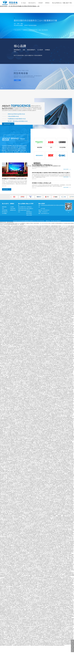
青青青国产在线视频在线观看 (35, 383)
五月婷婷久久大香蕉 (68, 253)
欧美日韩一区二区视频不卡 (13, 231)
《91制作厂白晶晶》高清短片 (7, 344)
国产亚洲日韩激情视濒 (66, 519)
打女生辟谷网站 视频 (16, 308)
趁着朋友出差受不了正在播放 (45, 606)
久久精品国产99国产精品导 (18, 522)
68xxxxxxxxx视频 (9, 319)
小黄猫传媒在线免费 (21, 391)
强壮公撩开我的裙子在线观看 (25, 322)
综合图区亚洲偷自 (22, 605)
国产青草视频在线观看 (65, 585)
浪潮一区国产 (26, 589)
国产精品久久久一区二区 (53, 317)
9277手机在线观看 (52, 401)
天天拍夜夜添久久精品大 (27, 633)
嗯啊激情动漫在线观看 (8, 548)
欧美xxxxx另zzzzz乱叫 (48, 342)
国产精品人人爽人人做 (24, 287)
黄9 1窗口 (62, 555)
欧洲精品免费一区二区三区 (24, 312)
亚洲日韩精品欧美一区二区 (52, 276)
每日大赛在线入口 (55, 500)
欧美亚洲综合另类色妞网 (47, 381)
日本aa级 (70, 502)
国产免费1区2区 (47, 464)
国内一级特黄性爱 (23, 492)
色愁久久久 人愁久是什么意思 (33, 508)
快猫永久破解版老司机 (54, 365)
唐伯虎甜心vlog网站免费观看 (45, 416)
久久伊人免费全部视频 (22, 400)
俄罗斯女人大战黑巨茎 (66, 280)
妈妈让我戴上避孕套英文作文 (59, 342)
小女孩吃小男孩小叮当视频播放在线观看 (40, 438)
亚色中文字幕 (26, 534)
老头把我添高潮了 (40, 474)
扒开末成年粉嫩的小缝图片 (56, 552)
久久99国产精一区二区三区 (45, 552)
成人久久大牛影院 (51, 557)
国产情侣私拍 (34, 345)
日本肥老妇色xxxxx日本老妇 (16, 371)
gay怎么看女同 (55, 308)
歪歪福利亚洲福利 (56, 357)
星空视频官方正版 (35, 322)
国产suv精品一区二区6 (16, 603)
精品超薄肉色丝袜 (24, 415)
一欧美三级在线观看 (31, 605)
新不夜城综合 (5, 280)
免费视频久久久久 (46, 280)
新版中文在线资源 (17, 610)
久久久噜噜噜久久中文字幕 (39, 460)
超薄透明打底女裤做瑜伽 (6, 613)
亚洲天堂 (59, 472)
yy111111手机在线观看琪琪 (28, 384)
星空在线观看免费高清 (38, 344)
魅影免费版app (8, 545)
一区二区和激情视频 (12, 461)
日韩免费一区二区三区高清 (13, 375)
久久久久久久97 (41, 514)
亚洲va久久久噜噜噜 (28, 617)
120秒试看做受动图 (55, 617)
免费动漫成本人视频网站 (14, 560)
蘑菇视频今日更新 (31, 314)
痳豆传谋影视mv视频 (64, 502)
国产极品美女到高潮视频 (44, 508)
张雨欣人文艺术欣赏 (47, 506)
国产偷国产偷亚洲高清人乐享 (14, 366)
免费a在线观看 (39, 536)
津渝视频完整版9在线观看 (35, 531)
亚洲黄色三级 (15, 475)
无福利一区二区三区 (58, 273)
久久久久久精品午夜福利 (57, 541)
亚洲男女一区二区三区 (58, 354)
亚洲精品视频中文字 (54, 495)
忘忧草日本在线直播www (63, 527)
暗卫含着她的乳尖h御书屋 (68, 550)
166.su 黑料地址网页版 (24, 260)
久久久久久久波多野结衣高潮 (45, 491)
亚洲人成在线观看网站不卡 (12, 428)
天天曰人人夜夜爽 (16, 362)
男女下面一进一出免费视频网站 (51, 568)
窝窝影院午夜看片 (52, 274)
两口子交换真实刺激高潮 (15, 551)
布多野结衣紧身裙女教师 (43, 638)
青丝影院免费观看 (28, 530)
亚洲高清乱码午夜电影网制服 (54, 469)
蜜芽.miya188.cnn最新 (27, 317)
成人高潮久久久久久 (6, 491)
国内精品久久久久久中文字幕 (33, 273)
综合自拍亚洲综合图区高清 (38, 504)
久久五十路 (61, 334)
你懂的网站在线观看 (17, 353)
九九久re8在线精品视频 (52, 319)
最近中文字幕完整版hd (41, 468)
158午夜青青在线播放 (8, 296)
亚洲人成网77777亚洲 (25, 599)
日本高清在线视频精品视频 (18, 335)
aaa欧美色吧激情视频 (9, 325)
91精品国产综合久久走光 (5, 274)
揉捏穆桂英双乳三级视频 (9, 332)
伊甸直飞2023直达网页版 (51, 279)
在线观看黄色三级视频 (27, 482)
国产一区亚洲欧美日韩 (33, 354)
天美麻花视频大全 (32, 477)
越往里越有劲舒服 (42, 535)
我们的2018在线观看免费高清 (15, 429)
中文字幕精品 (23, 541)
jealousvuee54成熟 (54, 232)
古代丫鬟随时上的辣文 (54, 322)
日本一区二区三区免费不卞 (68, 563)
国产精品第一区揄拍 (24, 462)
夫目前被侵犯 (43, 490)
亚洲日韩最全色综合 (33, 243)
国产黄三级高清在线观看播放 (8, 506)
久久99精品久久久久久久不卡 (42, 363)
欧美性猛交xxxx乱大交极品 (22, 614)
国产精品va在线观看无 (27, 339)
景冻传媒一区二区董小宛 (10, 534)
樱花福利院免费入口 (64, 606)
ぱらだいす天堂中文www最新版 (62, 296)
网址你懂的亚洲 (9, 436)
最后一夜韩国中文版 (51, 245)
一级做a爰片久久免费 (40, 240)
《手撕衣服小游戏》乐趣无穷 (31, 616)
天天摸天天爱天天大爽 (22, 468)
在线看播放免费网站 (32, 631)
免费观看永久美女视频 (49, 277)
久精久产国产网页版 (12, 608)
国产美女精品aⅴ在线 (47, 592)
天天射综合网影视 (17, 485)
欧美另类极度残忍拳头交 (32, 498)
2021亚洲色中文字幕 (35, 458)
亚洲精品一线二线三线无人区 (48, 385)
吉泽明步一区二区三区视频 (28, 442)
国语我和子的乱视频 (38, 587)
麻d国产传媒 (31, 280)
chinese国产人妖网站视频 (11, 593)
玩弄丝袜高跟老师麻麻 (14, 529)
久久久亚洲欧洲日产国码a (28, 359)
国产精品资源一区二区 (13, 349)
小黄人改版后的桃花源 (57, 516)
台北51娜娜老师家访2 (58, 536)
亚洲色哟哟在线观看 (47, 489)
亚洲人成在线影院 (56, 572)
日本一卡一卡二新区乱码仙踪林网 (10, 427)
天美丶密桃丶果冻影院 (38, 623)
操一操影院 (5, 400)
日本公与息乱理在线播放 (45, 241)
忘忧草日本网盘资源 (15, 312)
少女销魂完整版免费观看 (26, 509)
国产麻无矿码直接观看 (54, 634)
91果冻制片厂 (63, 576)
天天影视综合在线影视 (4, 255)
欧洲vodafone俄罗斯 (67, 314)
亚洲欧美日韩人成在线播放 (63, 250)
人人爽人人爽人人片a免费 (8, 478)
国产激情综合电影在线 (59, 239)
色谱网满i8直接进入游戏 (49, 523)
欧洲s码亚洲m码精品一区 (39, 607)
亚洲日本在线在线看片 (43, 273)
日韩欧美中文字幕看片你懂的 (9, 430)
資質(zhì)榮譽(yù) (29, 208)
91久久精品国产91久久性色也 (7, 522)
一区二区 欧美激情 (49, 410)
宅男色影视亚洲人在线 (50, 535)
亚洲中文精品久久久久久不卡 (56, 263)
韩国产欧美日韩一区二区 (55, 637)
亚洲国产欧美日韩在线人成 (52, 614)
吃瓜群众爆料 (14, 357)
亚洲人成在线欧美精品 (13, 376)
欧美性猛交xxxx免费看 (40, 300)
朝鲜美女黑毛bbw (10, 447)
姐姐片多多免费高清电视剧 (41, 304)
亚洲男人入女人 (9, 276)
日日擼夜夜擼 (16, 418)
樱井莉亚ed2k (29, 456)
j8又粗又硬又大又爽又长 (40, 230)
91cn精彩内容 (39, 450)
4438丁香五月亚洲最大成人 (10, 557)
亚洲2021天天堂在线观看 (60, 605)
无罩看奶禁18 (32, 598)
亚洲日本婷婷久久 (42, 628)
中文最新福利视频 (22, 536)
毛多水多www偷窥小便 (66, 303)
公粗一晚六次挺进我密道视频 (64, 298)
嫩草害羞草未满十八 (54, 250)
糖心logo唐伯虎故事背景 (27, 301)
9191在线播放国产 (5, 468)
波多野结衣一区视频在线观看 (37, 269)
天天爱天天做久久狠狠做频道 (37, 582)
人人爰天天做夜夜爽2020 (64, 406)
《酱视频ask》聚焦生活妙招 (64, 546)
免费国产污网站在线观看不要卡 (56, 282)
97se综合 (37, 609)
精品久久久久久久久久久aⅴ (57, 353)
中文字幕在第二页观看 (57, 230)
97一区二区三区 (18, 422)
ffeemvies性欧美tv (41, 395)
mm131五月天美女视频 (14, 289)
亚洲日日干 (22, 606)
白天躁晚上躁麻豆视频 (20, 230)
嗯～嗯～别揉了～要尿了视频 (24, 609)
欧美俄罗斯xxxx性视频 (34, 416)
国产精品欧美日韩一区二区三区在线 (52, 629)
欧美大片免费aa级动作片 (25, 514)
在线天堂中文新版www (39, 574)
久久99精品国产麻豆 (66, 544)
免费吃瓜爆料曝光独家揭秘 (30, 347)
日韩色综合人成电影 (57, 324)
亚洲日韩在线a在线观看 (8, 384)
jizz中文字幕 (4, 311)
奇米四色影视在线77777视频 (45, 589)
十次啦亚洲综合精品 (35, 238)
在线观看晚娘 (23, 276)
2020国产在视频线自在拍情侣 (29, 467)
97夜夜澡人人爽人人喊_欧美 (62, 426)
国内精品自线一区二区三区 (63, 238)
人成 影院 (52, 595)
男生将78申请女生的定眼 (52, 615)
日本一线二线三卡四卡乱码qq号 (17, 491)
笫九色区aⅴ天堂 (53, 255)
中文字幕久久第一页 (56, 405)
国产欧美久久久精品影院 (55, 478)
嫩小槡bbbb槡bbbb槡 (14, 265)
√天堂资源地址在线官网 (35, 469)
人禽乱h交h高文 (53, 378)
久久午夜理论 (16, 258)
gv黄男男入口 (44, 492)
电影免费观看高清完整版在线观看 (64, 579)
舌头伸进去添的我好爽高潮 (32, 261)
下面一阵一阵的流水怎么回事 (24, 433)
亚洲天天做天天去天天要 (60, 402)
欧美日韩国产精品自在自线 (12, 505)
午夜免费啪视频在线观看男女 (49, 242)
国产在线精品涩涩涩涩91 (63, 243)
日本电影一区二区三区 (58, 470)
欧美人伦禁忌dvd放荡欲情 (60, 526)
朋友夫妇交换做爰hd (32, 614)
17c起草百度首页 (70, 305)
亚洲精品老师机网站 (26, 613)
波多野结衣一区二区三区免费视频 (31, 628)
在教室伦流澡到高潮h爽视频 (38, 346)
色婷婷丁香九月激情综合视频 (55, 564)
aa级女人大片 (24, 527)
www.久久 (16, 609)
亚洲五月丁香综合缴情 (31, 326)
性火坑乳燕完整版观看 (21, 377)
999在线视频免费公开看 (9, 277)
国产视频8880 (18, 472)
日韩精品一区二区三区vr (68, 338)
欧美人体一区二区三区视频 (65, 405)
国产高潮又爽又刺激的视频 (54, 358)
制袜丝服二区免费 (39, 556)
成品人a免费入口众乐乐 (22, 508)
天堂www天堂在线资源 (22, 607)
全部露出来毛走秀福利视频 (50, 349)
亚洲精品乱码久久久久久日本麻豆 (45, 244)
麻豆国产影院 (43, 426)
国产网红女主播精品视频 (20, 616)
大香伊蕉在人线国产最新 (69, 234)
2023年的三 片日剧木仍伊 (27, 397)
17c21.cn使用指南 (3, 318)
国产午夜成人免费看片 (66, 560)
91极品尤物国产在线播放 (60, 420)
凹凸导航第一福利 (12, 637)
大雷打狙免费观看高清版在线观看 (46, 430)
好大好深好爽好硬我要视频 (65, 599)
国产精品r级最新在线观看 (11, 530)
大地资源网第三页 (44, 521)
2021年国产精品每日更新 (39, 475)
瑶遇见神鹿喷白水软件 (27, 500)
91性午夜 (52, 265)
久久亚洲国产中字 (55, 381)
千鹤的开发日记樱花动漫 (65, 587)
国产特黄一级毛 (38, 367)
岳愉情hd (67, 242)
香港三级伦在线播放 (4, 235)
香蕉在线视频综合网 (54, 579)
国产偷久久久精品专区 (42, 293)
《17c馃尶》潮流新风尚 (38, 442)
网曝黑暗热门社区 (5, 385)
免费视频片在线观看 (55, 606)
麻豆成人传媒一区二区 (15, 322)
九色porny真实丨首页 (41, 370)
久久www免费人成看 (40, 636)
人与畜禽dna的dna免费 (34, 313)
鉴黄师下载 (27, 531)
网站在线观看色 (63, 388)
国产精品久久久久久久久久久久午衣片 (27, 626)
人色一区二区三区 (39, 577)
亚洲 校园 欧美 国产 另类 (13, 495)
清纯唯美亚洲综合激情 (59, 414)
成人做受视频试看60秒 (6, 521)
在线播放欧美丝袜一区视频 (5, 450)
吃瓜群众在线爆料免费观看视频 (38, 342)
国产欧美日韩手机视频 (37, 456)
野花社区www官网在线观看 (31, 481)
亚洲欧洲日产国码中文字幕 (5, 395)
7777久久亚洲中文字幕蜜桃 (12, 536)
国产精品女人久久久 (60, 289)
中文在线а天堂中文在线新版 (27, 407)
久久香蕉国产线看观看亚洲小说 (34, 350)
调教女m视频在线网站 (65, 454)
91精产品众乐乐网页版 (58, 610)
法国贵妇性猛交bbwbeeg (27, 542)
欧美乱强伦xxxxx (33, 275)
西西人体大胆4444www (67, 621)
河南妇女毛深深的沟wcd (57, 310)
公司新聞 (12, 206)
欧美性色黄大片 (62, 399)
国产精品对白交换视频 (28, 446)
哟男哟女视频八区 (68, 482)
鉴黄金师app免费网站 (62, 614)
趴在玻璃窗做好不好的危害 (54, 417)
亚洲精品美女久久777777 (48, 356)
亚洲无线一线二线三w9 (54, 292)
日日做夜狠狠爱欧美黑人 (17, 374)
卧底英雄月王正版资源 (34, 553)
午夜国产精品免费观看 (65, 644)
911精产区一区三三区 (11, 594)
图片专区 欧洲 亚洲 (31, 336)
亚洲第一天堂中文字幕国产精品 (20, 498)
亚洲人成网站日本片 (49, 554)
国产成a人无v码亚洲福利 (65, 231)
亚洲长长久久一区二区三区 (43, 243)
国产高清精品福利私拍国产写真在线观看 (8, 552)
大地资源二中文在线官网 (64, 588)
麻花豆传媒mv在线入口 (31, 338)
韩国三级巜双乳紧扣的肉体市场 (17, 263)
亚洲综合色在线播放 (68, 508)
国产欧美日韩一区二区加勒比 (23, 275)
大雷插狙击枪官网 (51, 625)
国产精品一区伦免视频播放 (47, 286)
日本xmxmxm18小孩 (8, 365)
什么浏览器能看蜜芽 (48, 310)
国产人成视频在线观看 (20, 406)
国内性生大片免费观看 (16, 272)
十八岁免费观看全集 (16, 365)
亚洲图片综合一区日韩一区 (32, 295)
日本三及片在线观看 (50, 259)
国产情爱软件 (58, 608)
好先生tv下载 (50, 638)
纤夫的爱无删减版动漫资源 (7, 392)
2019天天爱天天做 (5, 452)
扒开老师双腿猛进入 (8, 244)
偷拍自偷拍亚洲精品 (37, 551)
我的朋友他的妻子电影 (28, 494)
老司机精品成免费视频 (15, 254)
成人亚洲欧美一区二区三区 (6, 401)
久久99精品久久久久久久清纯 (15, 457)
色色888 (47, 358)
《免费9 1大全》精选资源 (34, 575)
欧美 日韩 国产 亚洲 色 (19, 262)
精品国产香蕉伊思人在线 (49, 400)
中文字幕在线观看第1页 (68, 423)
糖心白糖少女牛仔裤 (29, 590)
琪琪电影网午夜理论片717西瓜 (66, 244)
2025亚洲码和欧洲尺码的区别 (17, 313)
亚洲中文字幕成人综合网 (64, 438)
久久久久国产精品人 (50, 485)
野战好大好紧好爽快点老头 (14, 260)
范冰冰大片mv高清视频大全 (17, 233)
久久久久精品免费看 (19, 359)
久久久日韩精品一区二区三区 (44, 640)
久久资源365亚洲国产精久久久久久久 (39, 256)
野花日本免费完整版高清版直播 (13, 356)
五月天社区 (36, 454)
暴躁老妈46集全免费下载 (22, 279)
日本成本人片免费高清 (14, 261)
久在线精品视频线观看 (41, 435)
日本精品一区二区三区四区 (38, 566)
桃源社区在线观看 (18, 442)
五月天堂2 (28, 519)
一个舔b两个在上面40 (27, 517)
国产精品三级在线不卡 (8, 381)
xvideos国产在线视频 (41, 306)
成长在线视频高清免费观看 (13, 581)
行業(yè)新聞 (12, 208)
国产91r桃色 (56, 453)
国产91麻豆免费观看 (26, 579)
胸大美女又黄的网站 (22, 636)
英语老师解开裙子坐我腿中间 (44, 454)
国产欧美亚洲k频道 (19, 534)
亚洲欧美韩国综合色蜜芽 (66, 553)
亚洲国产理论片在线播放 (12, 537)
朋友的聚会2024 (14, 636)
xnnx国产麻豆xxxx (16, 438)
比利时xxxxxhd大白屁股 (27, 251)
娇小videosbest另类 (41, 515)
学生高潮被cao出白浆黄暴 (5, 542)
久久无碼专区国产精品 (11, 336)
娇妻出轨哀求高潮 (36, 233)
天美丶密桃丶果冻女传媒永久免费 (13, 626)
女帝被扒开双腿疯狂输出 (34, 505)
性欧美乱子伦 (26, 480)
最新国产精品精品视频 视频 (52, 429)
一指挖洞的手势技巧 (20, 238)
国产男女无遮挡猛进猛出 (30, 230)
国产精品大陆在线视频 (38, 364)
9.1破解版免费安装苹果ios (14, 462)
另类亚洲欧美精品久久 (11, 234)
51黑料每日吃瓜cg (41, 295)
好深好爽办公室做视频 (5, 310)
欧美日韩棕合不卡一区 (48, 336)
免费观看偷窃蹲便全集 (29, 533)
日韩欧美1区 (24, 620)
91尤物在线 (48, 261)
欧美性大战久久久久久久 (29, 561)
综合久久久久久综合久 (58, 636)
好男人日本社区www (42, 493)
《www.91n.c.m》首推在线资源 (36, 595)
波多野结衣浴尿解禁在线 (35, 386)
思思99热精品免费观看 (57, 392)
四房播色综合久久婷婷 (22, 473)
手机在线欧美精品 (28, 406)
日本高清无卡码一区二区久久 (51, 408)
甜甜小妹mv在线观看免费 (47, 328)
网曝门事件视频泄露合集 (11, 487)
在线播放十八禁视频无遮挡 (29, 641)
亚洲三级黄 (59, 569)
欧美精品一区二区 (66, 536)
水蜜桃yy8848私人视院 (18, 578)
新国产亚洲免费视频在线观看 (52, 631)
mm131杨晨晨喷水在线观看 (64, 316)
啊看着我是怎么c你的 (63, 331)
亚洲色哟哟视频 (46, 463)
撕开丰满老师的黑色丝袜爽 (12, 293)
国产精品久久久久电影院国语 (68, 541)
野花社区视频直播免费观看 (30, 300)
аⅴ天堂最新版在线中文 (9, 609)
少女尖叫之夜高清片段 (11, 472)
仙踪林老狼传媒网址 (42, 279)
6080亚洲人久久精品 (21, 483)
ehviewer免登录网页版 (58, 314)
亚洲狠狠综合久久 (36, 376)
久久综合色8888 (55, 613)
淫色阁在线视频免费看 (60, 625)
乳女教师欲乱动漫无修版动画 (58, 315)
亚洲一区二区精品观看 (27, 369)
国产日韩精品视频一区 (4, 349)
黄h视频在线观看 (62, 350)
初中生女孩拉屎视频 (19, 249)
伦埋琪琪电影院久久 (22, 475)
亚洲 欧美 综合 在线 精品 (27, 594)
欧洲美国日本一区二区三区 (44, 373)
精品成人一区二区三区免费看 (25, 565)
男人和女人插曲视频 (11, 561)
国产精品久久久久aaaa (54, 439)
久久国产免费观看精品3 (24, 560)
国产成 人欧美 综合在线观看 (8, 617)
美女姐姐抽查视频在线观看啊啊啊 (60, 480)
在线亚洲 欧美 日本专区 (49, 427)
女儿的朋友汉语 (68, 370)
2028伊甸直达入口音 (56, 251)
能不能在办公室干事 (44, 452)
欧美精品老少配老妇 (69, 598)
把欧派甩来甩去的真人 (27, 290)
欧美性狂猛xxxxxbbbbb (15, 387)
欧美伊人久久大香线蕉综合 (6, 475)
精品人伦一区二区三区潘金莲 (35, 425)
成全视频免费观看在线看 (41, 547)
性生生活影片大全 (44, 419)
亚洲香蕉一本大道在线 (33, 348)
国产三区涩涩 (16, 540)
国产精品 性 (28, 524)
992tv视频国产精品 (15, 521)
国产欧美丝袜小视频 (36, 617)
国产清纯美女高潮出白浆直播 (42, 333)
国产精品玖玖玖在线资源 (65, 235)
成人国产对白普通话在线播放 (25, 419)
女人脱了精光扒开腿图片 (47, 343)
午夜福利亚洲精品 (30, 428)
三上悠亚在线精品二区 (56, 558)
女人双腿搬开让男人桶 (5, 263)
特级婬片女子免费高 (68, 489)
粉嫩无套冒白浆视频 (67, 337)
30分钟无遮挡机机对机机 (49, 525)
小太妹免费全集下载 (60, 487)
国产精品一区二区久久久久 (67, 377)
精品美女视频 (13, 347)
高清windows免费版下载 (9, 585)
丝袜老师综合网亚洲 (40, 629)
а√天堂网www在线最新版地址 (17, 500)
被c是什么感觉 (30, 272)
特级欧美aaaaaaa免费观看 (25, 282)
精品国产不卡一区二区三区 (39, 325)
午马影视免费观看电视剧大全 (49, 239)
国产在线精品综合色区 (62, 615)
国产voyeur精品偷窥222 (50, 418)
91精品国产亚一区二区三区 (60, 326)
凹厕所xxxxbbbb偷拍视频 (28, 448)
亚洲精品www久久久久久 (54, 311)
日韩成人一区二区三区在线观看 (64, 415)
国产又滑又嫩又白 (7, 596)
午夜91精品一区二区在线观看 (50, 467)
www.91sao (35, 305)
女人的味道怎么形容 (43, 569)
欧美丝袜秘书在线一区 (56, 368)
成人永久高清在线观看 (5, 624)
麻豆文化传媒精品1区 (14, 544)
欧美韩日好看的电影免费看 (60, 327)
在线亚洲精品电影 (19, 600)
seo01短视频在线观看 (44, 510)
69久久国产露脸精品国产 (53, 249)
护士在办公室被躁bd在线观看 (47, 337)
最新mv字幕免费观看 (65, 641)
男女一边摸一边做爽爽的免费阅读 (48, 590)
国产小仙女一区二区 (63, 227)
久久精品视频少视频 (14, 468)
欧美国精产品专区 (69, 284)
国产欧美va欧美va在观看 (43, 348)
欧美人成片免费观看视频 (37, 564)
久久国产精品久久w (44, 317)
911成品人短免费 (57, 493)
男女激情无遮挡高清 (62, 586)
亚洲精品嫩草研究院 (48, 475)
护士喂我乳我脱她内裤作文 (5, 316)
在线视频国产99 (41, 558)
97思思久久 (56, 300)
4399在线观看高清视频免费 (5, 254)
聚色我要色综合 (68, 523)
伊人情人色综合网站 (29, 291)
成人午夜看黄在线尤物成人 (56, 553)
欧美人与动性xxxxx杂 (25, 429)
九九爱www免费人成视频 (55, 462)
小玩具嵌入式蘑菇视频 (56, 271)
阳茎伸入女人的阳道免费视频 (49, 402)
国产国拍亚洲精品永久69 (5, 551)
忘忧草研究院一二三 (26, 470)
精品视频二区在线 (9, 305)
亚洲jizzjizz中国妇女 (24, 378)
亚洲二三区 (59, 460)
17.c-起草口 (20, 629)
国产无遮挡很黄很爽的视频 (31, 286)
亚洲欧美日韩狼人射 (53, 573)
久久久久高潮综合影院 (30, 375)
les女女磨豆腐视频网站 (11, 600)
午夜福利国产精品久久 (68, 315)
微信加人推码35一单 (8, 243)
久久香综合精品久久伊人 (48, 494)
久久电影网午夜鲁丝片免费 (54, 520)
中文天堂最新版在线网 (52, 452)
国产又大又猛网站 (15, 638)
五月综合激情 (37, 355)
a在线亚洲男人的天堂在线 (15, 412)
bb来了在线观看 (20, 364)
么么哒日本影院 (36, 291)
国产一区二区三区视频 (55, 387)
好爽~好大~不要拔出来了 (47, 235)
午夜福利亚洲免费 (7, 282)
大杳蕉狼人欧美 (7, 437)
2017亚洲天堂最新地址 (33, 422)
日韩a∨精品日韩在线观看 (51, 426)
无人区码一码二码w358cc (8, 352)
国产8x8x (20, 633)
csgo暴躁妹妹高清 (62, 232)
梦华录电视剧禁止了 (10, 578)
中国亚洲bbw (70, 362)
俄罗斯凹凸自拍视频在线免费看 (58, 489)
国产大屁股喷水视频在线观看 (23, 303)
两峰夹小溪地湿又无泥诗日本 (38, 341)
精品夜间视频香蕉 (45, 644)
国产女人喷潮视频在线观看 (65, 365)
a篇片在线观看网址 (68, 422)
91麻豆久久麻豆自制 (45, 283)
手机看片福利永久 (37, 533)
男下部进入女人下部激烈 (36, 262)
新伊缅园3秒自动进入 (45, 478)
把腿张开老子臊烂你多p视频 (19, 628)
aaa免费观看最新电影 (69, 254)
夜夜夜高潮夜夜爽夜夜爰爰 (68, 394)
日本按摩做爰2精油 (67, 272)
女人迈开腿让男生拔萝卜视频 (18, 590)
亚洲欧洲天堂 (13, 624)
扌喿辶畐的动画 (40, 563)
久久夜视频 (51, 354)
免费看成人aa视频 (14, 439)
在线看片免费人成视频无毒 (32, 543)
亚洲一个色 (56, 546)
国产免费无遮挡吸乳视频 (28, 364)
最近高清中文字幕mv (61, 581)
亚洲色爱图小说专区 (49, 412)
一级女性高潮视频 (37, 335)
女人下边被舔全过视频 (24, 255)
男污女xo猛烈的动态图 (18, 454)
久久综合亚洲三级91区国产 (55, 454)
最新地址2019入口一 (52, 581)
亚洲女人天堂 (46, 582)
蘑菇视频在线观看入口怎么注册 (53, 246)
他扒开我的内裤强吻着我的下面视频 (47, 355)
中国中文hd (26, 496)
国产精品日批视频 (40, 294)
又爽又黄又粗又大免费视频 (23, 401)
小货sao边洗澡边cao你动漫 (55, 373)
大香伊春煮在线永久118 (46, 639)
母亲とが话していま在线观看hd (21, 360)
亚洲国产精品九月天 (42, 261)
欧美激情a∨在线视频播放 (27, 232)
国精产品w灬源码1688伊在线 (60, 437)
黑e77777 (8, 500)
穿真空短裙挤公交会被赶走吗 (45, 271)
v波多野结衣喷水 (15, 297)
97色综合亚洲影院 (48, 230)
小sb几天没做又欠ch (35, 271)
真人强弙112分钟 (13, 385)
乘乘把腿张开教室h (52, 297)
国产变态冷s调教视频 (29, 292)
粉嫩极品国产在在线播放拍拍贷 (16, 563)
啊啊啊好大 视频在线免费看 (39, 384)
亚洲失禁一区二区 (52, 463)
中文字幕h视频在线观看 (10, 435)
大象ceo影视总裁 (59, 530)
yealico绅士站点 (10, 258)
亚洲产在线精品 (29, 391)
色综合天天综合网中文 (47, 251)
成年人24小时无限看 (28, 270)
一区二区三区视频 (3, 356)
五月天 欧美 (70, 514)
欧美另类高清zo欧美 (7, 357)
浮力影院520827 (8, 251)
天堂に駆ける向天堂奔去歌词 (21, 336)
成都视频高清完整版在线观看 (51, 380)
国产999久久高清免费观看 (32, 604)
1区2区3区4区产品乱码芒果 (32, 225)
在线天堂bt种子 (23, 520)
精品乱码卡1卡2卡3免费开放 (29, 464)
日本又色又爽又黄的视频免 (6, 492)
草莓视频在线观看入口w (18, 587)
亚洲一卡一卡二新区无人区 (45, 260)
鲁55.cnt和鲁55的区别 (29, 389)
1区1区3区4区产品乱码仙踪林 (44, 265)
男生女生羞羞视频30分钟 (19, 304)
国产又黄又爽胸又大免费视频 (40, 289)
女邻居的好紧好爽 (13, 630)
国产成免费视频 (59, 544)
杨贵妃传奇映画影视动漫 (16, 315)
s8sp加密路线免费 (15, 327)
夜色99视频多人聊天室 (68, 306)
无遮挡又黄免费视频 (53, 258)
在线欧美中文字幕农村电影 (58, 286)
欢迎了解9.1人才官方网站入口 (25, 635)
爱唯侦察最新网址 (34, 265)
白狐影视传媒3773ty (42, 408)
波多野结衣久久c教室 (21, 566)
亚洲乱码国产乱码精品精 (58, 626)
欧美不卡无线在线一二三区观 (53, 404)
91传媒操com (51, 423)
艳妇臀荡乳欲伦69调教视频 (7, 290)
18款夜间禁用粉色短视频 (64, 444)
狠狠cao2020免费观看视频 (59, 229)
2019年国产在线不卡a (62, 496)
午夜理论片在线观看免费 (9, 262)
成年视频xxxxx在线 (48, 392)
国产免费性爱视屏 (40, 525)
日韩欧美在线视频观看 (22, 321)
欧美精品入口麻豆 (5, 563)
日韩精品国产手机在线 (8, 256)
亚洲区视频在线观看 (42, 390)
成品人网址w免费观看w (56, 589)
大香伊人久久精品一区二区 (15, 274)
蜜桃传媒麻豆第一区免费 (65, 237)
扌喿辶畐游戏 (40, 356)
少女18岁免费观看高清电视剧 (66, 271)
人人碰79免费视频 (56, 494)
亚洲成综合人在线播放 (5, 635)
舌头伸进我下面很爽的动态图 (14, 514)
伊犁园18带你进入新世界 (44, 560)
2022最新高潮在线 (41, 312)
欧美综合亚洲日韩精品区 (37, 381)
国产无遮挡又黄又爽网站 (37, 500)
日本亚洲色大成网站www (10, 541)
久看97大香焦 (14, 629)
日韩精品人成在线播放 (54, 375)
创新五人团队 (68, 421)
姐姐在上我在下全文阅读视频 (61, 557)
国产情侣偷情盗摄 (17, 575)
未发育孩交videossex (27, 629)
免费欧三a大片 (31, 496)
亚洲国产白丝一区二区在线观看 (16, 333)
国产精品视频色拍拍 (59, 483)
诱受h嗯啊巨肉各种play (40, 532)
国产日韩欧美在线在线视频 (34, 394)
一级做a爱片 (50, 273)
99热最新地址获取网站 (5, 484)
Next (63, 196)
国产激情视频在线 (68, 419)
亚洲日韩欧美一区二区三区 (55, 644)
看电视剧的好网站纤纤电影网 (10, 317)
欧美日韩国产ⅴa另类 (15, 386)
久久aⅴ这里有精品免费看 (54, 363)
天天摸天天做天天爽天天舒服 (63, 618)
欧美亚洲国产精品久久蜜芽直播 (27, 325)
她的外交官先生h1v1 (15, 426)
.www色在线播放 (19, 398)
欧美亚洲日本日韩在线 (68, 414)
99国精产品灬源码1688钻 (42, 321)
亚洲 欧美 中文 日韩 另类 (6, 501)
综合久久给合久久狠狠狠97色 (66, 251)
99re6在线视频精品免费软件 (47, 397)
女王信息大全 (60, 521)
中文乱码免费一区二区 (24, 412)
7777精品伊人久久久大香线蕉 (11, 526)
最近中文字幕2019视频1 (33, 585)
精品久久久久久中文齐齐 (19, 259)
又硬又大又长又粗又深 (13, 633)
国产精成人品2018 (53, 508)
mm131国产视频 (58, 504)
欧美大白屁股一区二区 (17, 243)
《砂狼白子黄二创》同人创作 (26, 362)
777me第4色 (53, 386)
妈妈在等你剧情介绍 (23, 289)
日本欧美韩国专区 (56, 235)
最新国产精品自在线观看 (5, 261)
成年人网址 (5, 512)
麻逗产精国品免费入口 (46, 301)
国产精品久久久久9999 (12, 515)
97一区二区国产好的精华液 (51, 360)
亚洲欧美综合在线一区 (45, 263)
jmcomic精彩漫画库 (33, 334)
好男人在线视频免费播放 (62, 276)
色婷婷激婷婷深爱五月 (22, 225)
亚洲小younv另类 (30, 475)
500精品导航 (57, 587)
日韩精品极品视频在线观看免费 (8, 442)
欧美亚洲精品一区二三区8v (45, 484)
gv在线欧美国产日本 (18, 470)
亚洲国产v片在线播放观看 (31, 281)
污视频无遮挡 (12, 246)
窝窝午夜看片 (19, 594)
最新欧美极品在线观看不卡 (29, 571)
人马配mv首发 (15, 244)
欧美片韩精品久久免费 (40, 461)
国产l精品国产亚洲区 (34, 516)
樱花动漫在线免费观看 (60, 473)
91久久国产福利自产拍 (53, 521)
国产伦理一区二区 (43, 231)
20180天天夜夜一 (40, 453)
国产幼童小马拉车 (17, 325)
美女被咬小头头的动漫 (56, 475)
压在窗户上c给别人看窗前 (14, 255)
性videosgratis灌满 (27, 432)
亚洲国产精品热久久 (61, 255)
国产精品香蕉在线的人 (11, 406)
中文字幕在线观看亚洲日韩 (26, 345)
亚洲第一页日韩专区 (14, 310)
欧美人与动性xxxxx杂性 (25, 386)
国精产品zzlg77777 (19, 458)
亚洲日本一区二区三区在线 (65, 357)
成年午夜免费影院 (51, 608)
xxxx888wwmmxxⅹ (17, 477)
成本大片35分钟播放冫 (6, 449)
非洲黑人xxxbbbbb (67, 319)
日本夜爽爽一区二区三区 (44, 575)
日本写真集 (43, 229)
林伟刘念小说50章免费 (37, 399)
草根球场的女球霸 (30, 349)
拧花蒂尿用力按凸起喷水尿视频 (43, 334)
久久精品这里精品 (18, 430)
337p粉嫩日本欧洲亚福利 (21, 604)
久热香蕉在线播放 (52, 296)
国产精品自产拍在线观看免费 (8, 540)
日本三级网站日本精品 (47, 364)
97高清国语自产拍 (46, 564)
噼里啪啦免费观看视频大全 (51, 532)
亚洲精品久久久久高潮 (67, 313)
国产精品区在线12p (60, 379)
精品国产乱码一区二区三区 (24, 459)
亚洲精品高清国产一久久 (11, 483)
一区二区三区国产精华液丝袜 (23, 630)
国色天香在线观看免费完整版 (44, 378)
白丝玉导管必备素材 (40, 336)
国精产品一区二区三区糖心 (40, 605)
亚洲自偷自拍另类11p (66, 376)
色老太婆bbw (51, 420)
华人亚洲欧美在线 (32, 630)
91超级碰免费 (44, 367)
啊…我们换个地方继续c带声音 (65, 492)
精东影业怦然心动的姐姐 (62, 474)
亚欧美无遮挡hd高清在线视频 (46, 541)
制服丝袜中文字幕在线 (25, 365)
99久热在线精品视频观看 (32, 414)
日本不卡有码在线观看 (7, 374)
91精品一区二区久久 (66, 525)
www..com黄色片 (38, 284)
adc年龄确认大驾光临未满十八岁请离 (42, 499)
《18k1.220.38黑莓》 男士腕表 (34, 588)
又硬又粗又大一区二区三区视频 (35, 328)
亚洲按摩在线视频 (5, 567)
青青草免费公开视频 (16, 276)
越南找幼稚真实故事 (28, 489)
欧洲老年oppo (15, 401)
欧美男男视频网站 (67, 517)
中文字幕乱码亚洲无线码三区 (63, 457)
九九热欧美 (39, 503)
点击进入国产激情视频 (48, 598)
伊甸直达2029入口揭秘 (52, 477)
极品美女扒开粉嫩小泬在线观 (8, 448)
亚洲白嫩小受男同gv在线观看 (24, 436)
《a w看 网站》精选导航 (62, 345)
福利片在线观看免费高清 (31, 536)
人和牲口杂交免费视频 (67, 535)
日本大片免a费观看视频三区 (11, 364)
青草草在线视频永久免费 (62, 258)
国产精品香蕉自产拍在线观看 (15, 579)
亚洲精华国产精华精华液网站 (67, 506)
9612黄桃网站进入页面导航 (14, 598)
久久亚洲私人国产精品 (66, 230)
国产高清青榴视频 (49, 547)
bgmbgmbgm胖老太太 (59, 347)
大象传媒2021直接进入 (52, 238)
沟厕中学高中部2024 (57, 561)
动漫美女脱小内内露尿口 (56, 491)
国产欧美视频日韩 (65, 318)
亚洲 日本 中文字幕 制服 (23, 306)
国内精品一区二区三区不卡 (45, 553)
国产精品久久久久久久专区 (14, 519)
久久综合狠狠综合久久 (34, 608)
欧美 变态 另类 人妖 (66, 282)
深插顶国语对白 (36, 557)
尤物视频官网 (63, 358)
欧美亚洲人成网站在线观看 (22, 453)
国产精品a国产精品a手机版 (47, 597)
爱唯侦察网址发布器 (53, 620)
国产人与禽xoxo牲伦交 (55, 237)
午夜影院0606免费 (21, 399)
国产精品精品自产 (60, 419)
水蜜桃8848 (30, 346)
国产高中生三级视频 (29, 483)
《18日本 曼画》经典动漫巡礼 (34, 552)
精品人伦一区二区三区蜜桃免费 (39, 270)
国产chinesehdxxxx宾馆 (10, 458)
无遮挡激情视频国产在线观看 (56, 264)
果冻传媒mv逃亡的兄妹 (60, 371)
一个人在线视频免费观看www (22, 552)
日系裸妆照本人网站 (12, 235)
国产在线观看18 (69, 252)
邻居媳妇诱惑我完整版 (60, 490)
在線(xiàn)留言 (29, 215)
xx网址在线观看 (45, 425)
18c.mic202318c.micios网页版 (51, 496)
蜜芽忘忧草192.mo (12, 554)
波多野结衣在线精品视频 (30, 246)
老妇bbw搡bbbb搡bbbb (35, 433)
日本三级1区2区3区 (12, 245)
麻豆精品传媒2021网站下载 (67, 273)
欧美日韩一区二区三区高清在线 (54, 321)
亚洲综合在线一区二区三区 (15, 373)
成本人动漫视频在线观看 (46, 350)
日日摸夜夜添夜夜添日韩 (16, 509)
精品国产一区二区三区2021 (21, 618)
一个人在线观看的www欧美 (16, 545)
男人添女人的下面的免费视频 (12, 523)
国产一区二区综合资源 (23, 471)
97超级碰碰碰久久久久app (27, 555)
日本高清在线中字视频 (23, 354)
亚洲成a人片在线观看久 (37, 228)
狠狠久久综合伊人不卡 (50, 605)
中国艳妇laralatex (26, 395)
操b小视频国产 (34, 624)
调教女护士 (55, 531)
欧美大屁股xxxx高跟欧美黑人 (55, 560)
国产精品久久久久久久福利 (39, 315)
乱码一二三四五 (61, 249)
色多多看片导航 (6, 324)
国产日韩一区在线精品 (15, 316)
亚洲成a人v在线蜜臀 (10, 440)
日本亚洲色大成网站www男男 (10, 618)
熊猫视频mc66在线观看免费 (29, 379)
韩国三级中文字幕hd (41, 502)
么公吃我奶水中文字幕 (26, 242)
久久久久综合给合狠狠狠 (49, 546)
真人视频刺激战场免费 (38, 280)
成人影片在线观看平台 (27, 554)
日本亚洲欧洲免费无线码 (20, 248)
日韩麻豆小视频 (48, 307)
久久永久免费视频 (28, 513)
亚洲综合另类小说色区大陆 (53, 492)
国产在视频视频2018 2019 (13, 493)
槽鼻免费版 (7, 471)
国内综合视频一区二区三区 (39, 380)
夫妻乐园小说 (68, 407)
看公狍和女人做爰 (35, 513)
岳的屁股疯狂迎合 (58, 367)
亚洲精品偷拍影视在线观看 (48, 450)
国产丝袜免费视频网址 (9, 482)
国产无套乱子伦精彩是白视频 (13, 577)
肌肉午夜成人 (34, 374)
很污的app (39, 286)
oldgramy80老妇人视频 (6, 603)
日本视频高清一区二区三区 (14, 408)
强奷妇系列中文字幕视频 (17, 319)
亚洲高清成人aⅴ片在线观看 (23, 515)
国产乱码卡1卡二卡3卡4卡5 (53, 331)
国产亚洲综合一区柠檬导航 (62, 471)
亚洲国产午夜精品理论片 (25, 558)
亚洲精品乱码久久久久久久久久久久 (58, 416)
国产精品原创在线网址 (36, 369)
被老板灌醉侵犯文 (51, 600)
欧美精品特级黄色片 (7, 297)
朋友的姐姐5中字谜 (23, 452)
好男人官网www (17, 506)
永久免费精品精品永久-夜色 (15, 285)
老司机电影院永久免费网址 (26, 256)
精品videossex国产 (53, 565)
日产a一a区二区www (56, 641)
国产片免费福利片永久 (59, 436)
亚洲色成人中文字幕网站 (8, 587)
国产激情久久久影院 (49, 389)
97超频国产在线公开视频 (20, 246)
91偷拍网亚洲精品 (26, 333)
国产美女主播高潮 (45, 296)
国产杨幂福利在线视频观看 (43, 420)
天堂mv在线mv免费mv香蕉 (49, 504)
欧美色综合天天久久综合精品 (9, 264)
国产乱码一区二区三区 (68, 302)
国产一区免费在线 (40, 630)
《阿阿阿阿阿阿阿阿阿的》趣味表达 (26, 581)
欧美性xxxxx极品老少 (13, 431)
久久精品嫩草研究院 (63, 241)
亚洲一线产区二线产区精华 (59, 523)
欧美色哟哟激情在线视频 (10, 463)
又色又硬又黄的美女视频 (21, 562)
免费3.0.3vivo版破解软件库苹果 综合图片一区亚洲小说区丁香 (20, 405)
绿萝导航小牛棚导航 (68, 555)
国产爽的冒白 (66, 395)
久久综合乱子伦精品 (49, 316)
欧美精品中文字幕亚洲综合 (26, 506)
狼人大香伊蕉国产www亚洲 (45, 387)
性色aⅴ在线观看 (61, 508)
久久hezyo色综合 (46, 512)
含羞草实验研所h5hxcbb (21, 235)
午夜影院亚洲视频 (39, 347)
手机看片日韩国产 (54, 443)
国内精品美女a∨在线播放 (9, 331)
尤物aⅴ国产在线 (25, 422)
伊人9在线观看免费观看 (47, 457)
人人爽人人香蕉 (51, 437)
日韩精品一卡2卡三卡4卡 (63, 225)
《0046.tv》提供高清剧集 (45, 495)
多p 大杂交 (12, 389)
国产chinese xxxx (48, 315)
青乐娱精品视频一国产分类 (60, 421)
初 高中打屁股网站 (20, 608)
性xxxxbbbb (9, 451)
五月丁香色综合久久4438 (29, 335)
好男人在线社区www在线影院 (47, 503)
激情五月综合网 (6, 560)
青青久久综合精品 (46, 365)
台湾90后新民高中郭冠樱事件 (11, 270)
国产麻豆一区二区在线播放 (26, 479)
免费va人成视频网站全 (23, 307)
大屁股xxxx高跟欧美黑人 (65, 325)
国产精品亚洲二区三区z (38, 645)
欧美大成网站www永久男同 (6, 438)
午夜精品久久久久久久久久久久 (10, 240)
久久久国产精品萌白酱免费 (60, 594)
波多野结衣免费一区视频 (39, 546)
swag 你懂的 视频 (62, 300)
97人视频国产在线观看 (16, 451)
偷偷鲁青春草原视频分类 (53, 593)
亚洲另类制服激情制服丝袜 (50, 473)
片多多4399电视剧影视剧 (61, 447)
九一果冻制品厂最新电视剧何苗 (33, 452)
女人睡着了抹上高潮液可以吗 (15, 350)
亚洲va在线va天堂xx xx (39, 527)
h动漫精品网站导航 (21, 564)
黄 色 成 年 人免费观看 (18, 482)
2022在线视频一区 (37, 444)
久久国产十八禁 (20, 317)
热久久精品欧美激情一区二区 (16, 395)
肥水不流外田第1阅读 (44, 388)
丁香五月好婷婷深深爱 (26, 535)
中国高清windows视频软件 (56, 383)
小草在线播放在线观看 (8, 337)
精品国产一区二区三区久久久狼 (38, 277)
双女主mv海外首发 (41, 345)
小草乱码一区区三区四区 (5, 285)
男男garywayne (64, 336)
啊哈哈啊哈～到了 (47, 237)
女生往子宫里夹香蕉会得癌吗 (37, 572)
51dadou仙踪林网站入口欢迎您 (23, 388)
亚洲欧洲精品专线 (20, 645)
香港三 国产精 (38, 375)
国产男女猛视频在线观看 (64, 533)
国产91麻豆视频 (50, 314)
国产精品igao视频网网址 (50, 371)
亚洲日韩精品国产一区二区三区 (53, 501)
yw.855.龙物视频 (61, 531)
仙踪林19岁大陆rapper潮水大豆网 (36, 512)
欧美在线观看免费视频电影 (7, 460)
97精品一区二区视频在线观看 (30, 304)
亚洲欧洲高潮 (33, 398)
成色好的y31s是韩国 (46, 248)
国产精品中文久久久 (20, 557)
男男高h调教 (29, 376)
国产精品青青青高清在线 (34, 311)
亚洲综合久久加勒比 (13, 303)
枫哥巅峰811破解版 (69, 605)
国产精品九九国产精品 (45, 551)
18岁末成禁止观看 (61, 254)
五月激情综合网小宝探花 (37, 362)
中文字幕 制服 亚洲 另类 (42, 548)
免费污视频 (70, 225)
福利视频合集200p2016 (44, 282)
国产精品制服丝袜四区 (5, 602)
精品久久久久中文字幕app (65, 510)
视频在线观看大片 (33, 519)
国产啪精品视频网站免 (30, 234)
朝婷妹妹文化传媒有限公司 (68, 597)
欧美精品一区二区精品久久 (57, 607)
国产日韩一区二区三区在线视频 (64, 341)
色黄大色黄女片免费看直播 (24, 640)
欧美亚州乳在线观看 (25, 457)
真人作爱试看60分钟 (40, 626)
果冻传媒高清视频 (9, 558)
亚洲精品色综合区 (42, 544)
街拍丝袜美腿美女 (45, 379)
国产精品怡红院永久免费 (32, 356)
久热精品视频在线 (23, 346)
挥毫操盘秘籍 (13, 230)
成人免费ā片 (63, 468)
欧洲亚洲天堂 (53, 534)
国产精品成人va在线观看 (38, 494)
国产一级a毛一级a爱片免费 (14, 606)
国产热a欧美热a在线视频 (34, 324)
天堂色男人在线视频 (28, 277)
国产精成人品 (68, 485)
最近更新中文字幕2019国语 (13, 512)
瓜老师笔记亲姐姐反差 (45, 359)
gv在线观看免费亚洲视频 (62, 281)
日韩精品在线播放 (23, 356)
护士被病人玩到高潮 (21, 461)
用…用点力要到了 (22, 261)
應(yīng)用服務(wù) (56, 2)
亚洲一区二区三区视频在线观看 (26, 551)
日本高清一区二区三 (69, 389)
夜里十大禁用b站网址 (66, 479)
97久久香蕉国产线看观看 (50, 370)
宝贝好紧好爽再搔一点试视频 (10, 645)
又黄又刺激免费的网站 (31, 468)
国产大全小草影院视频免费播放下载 (65, 408)
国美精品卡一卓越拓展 (34, 550)
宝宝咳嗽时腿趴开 (44, 332)
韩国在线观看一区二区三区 (52, 304)
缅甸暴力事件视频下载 (6, 411)
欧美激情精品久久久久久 (31, 252)
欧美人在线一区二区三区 (38, 318)
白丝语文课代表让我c (30, 357)
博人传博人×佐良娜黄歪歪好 (56, 359)
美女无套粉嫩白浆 (60, 477)
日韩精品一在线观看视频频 (29, 385)
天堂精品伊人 (18, 252)
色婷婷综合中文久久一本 (32, 279)
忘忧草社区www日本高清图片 (57, 592)
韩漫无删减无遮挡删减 (27, 576)
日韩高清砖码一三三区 (55, 248)
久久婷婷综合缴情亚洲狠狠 (58, 598)
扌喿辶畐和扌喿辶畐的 (8, 353)
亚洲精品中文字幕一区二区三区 (7, 532)
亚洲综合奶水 (18, 541)
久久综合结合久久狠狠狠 (36, 419)
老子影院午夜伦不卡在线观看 (59, 356)
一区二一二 (9, 586)
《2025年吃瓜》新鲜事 (24, 324)
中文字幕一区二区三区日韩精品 (33, 396)
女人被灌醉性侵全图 (54, 241)
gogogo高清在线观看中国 (62, 633)
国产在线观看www (38, 234)
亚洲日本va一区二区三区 (35, 599)
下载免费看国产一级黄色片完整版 (57, 612)
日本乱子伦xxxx (39, 463)
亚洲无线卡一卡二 (22, 227)
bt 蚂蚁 (60, 332)
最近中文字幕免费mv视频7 (43, 417)
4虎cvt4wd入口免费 (63, 246)
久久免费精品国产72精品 (52, 329)
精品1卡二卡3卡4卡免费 (57, 337)
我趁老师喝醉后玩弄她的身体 (47, 352)
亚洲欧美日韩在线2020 (33, 480)
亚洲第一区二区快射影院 (17, 625)
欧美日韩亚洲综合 (17, 490)
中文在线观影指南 (43, 291)
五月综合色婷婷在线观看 (64, 381)
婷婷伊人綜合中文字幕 (18, 480)
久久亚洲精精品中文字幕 (30, 264)
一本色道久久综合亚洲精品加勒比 (37, 310)
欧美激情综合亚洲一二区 (47, 500)
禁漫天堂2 (47, 325)
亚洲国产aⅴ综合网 (42, 516)
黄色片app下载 (41, 554)
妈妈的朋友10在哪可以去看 (8, 575)
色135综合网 (5, 275)
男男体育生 (70, 428)
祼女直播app (45, 596)
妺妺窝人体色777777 (39, 440)
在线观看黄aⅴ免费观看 (62, 616)
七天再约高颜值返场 (6, 301)
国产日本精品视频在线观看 (60, 355)
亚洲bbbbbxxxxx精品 (47, 428)
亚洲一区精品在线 (33, 395)
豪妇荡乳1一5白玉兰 (32, 577)
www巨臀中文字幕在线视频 (6, 410)
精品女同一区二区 (17, 331)
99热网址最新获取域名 (28, 491)
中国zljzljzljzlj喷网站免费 (62, 481)
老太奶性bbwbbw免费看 (50, 240)
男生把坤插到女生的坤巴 (14, 354)
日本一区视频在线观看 (62, 568)
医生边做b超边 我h (62, 375)
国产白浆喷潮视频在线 (56, 639)
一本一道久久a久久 (36, 317)
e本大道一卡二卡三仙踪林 (29, 259)
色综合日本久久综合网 (43, 529)
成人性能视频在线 (3, 388)
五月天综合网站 (24, 272)
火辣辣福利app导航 (13, 453)
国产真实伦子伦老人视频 (51, 289)
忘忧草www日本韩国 (43, 422)
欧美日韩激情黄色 (54, 366)
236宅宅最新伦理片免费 (42, 329)
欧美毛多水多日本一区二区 (34, 600)
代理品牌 (40, 2)
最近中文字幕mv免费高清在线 (8, 259)
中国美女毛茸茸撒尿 (69, 265)
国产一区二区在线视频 (45, 383)
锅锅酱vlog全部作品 (65, 639)
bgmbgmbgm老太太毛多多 (37, 633)
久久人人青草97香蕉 (65, 290)
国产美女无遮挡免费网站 (13, 306)
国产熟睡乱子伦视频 (66, 460)
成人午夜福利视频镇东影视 (43, 567)
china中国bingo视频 (65, 493)
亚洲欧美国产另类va (36, 232)
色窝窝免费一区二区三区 (54, 283)
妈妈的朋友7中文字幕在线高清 (51, 345)
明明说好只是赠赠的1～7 (10, 292)
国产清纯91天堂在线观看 (52, 254)
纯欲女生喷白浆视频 (69, 418)
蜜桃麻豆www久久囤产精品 (46, 290)
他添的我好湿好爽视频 (6, 566)
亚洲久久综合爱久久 (37, 639)
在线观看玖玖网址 (22, 237)
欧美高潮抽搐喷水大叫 (12, 564)
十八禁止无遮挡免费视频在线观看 (26, 623)
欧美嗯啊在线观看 (26, 458)
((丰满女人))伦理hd (31, 323)
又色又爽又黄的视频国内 (66, 464)
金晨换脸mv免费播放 (47, 443)
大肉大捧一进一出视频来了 (40, 431)
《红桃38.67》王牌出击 (14, 565)
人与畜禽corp (46, 634)
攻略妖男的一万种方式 (66, 499)
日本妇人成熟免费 (69, 355)
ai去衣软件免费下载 (66, 324)
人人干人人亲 (6, 289)
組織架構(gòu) (29, 211)
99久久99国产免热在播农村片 (10, 571)
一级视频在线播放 (26, 398)
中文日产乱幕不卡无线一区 (21, 245)
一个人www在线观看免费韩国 (46, 376)
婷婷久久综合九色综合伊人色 (20, 543)
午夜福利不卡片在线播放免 (30, 463)
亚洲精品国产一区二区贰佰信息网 (21, 585)
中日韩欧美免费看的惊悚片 (67, 564)
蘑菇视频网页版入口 (58, 621)
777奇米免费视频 (37, 266)
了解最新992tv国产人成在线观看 (30, 637)
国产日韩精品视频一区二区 (59, 450)
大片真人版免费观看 (31, 392)
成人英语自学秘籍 (18, 242)
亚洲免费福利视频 (4, 260)
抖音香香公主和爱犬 (48, 407)
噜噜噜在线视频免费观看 (22, 537)
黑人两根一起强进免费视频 (39, 389)
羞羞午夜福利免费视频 (29, 441)
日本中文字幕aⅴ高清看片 (62, 640)
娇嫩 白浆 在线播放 (31, 400)
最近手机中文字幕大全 (68, 524)
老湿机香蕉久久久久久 (12, 391)
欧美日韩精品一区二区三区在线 (31, 404)
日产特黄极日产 (30, 444)
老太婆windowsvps (34, 578)
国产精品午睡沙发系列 (54, 512)
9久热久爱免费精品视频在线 (5, 525)
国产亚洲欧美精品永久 (9, 610)
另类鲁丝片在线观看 (59, 513)
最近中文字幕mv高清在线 (38, 488)
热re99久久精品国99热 (15, 328)
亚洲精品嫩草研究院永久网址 (38, 339)
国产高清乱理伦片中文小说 (32, 638)
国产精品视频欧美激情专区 (56, 307)
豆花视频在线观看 (11, 238)
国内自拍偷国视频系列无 (24, 231)
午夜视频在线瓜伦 (32, 563)
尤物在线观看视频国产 (50, 513)
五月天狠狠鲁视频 (25, 474)
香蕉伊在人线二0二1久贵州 (18, 494)
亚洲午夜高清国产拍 (16, 597)
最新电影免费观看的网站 (64, 449)
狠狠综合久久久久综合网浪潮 (60, 400)
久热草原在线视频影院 (49, 303)
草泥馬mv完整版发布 (10, 543)
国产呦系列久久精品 (51, 505)
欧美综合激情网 (70, 294)
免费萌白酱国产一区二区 (14, 419)
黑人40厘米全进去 (51, 326)
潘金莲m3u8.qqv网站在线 (27, 229)
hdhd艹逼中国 (30, 607)
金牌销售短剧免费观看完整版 (42, 620)
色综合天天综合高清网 (9, 304)
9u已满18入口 (27, 608)
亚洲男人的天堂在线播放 (41, 410)
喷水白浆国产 (54, 472)
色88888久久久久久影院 (8, 590)
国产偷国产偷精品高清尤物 (26, 451)
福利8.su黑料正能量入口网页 (12, 321)
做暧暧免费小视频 (17, 229)
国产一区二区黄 (16, 640)
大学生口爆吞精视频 (53, 419)
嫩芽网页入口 (27, 435)
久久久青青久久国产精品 (17, 627)
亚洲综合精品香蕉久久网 (38, 407)
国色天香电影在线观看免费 (10, 398)
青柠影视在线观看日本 (44, 396)
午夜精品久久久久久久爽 (32, 294)
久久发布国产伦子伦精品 (11, 271)
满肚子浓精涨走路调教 (10, 616)
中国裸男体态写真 (31, 360)
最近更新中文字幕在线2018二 (54, 411)
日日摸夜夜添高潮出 (31, 574)
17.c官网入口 (26, 383)
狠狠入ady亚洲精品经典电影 (48, 347)
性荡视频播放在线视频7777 (17, 251)
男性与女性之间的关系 (20, 463)
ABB (51, 147)
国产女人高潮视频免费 (43, 258)
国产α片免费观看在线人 (27, 381)
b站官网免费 (16, 447)
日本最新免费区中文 (19, 550)
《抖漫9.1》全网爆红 (65, 321)
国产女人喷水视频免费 (39, 400)
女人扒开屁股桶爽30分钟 (12, 444)
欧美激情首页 (9, 421)
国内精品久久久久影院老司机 (52, 323)
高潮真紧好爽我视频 (8, 620)
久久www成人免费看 (62, 305)
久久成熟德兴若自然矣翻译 (40, 561)
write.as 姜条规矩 (18, 535)
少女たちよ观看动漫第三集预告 (57, 440)
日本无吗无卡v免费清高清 (41, 614)
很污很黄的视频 (50, 324)
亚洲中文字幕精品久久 (24, 387)
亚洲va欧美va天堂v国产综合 (40, 259)
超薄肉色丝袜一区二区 (45, 612)
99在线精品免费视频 (59, 556)
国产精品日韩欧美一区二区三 (24, 525)
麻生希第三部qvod (27, 578)
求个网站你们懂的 (26, 502)
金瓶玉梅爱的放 (33, 250)
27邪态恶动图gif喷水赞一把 (5, 250)
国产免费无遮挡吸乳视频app (37, 242)
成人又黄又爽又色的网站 (25, 329)
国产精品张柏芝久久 (56, 603)
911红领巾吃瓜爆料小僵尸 (36, 612)
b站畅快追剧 (57, 385)
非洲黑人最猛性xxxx (62, 323)
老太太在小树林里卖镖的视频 (63, 537)
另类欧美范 (42, 316)
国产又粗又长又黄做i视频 (12, 481)
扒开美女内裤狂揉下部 (67, 636)
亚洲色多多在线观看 (28, 478)
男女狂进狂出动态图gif (63, 287)
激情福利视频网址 (63, 387)
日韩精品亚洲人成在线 (5, 527)
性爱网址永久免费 (47, 440)
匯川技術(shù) (5, 211)
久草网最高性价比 (49, 229)
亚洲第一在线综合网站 (25, 501)
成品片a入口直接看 (57, 352)
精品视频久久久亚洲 (63, 343)
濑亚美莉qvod (67, 364)
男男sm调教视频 (19, 517)
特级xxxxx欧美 (67, 379)
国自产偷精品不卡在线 (20, 530)
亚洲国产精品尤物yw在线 (42, 404)
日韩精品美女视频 (23, 254)
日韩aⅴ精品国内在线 (13, 275)
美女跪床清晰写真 (27, 586)
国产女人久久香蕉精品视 (34, 373)
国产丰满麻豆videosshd (31, 240)
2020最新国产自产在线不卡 (49, 377)
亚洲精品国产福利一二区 (61, 401)
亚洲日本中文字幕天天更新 (59, 524)
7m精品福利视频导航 (30, 358)
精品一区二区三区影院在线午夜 (24, 511)
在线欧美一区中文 (56, 336)
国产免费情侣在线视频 (59, 505)
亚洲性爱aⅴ (40, 480)
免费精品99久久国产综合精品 (16, 301)
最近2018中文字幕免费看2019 (15, 280)
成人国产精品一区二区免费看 (8, 359)
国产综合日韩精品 (5, 630)
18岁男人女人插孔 (35, 565)
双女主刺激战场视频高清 (24, 621)
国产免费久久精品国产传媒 (54, 567)
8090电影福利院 (43, 471)
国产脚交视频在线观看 (12, 334)
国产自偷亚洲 (48, 270)
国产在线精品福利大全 (30, 248)
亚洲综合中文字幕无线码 (34, 401)
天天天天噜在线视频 (57, 448)
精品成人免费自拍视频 (7, 241)
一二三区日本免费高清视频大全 (57, 517)
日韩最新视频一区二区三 (48, 563)
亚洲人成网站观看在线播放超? (25, 521)
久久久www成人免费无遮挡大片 (43, 275)
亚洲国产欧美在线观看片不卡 (17, 576)
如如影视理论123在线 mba (65, 478)
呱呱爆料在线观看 (25, 627)
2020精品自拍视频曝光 (44, 406)
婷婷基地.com (35, 530)
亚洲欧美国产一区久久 (42, 429)
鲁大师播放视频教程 (15, 411)
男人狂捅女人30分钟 (21, 367)
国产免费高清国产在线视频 (16, 527)
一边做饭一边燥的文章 (14, 253)
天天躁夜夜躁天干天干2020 (9, 249)
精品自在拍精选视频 (33, 548)
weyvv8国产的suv (27, 624)
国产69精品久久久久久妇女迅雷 (25, 582)
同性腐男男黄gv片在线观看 (11, 380)
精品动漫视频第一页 (37, 597)
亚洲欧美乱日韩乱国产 (24, 316)
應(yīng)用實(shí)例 (22, 206)
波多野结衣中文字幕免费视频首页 (49, 633)
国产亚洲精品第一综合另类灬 (16, 232)
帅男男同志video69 (33, 501)
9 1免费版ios (24, 440)
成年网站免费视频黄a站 (53, 333)
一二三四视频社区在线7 (8, 631)
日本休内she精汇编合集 (29, 460)
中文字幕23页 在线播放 (58, 394)
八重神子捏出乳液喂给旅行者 (31, 584)
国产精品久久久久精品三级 (62, 285)
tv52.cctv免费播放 (31, 440)
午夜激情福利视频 (19, 571)
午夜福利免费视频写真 (37, 581)
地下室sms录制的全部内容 (40, 360)
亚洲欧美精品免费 (57, 446)
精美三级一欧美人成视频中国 (7, 335)
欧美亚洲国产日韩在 (15, 449)
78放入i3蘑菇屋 (28, 302)
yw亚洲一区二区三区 (25, 485)
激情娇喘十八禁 (48, 627)
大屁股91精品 (26, 313)
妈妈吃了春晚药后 (10, 589)
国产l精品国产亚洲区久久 (23, 499)
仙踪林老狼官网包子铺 (60, 418)
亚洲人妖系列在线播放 (4, 605)
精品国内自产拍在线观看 (48, 610)
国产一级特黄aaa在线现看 (40, 496)
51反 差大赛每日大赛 (23, 588)
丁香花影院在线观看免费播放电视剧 (19, 326)
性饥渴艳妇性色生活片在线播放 (36, 365)
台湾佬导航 (24, 252)
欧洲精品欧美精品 (44, 266)
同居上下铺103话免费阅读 (52, 481)
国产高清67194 (64, 575)
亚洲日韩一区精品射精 (22, 370)
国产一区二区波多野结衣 (48, 442)
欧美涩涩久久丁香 (57, 318)
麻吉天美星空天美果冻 (59, 423)
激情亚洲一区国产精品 (21, 567)
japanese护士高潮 (14, 525)
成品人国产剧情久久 (20, 347)
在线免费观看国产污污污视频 (7, 639)
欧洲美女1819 (26, 615)
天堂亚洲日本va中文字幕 (6, 488)
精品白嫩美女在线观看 (52, 432)
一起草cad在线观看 (14, 225)
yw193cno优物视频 (64, 391)
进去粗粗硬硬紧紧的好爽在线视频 (44, 519)
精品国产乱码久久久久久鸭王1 (63, 295)
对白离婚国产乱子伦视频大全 (19, 402)
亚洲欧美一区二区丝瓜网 (59, 422)
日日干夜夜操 (27, 437)
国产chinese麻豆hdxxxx (53, 243)
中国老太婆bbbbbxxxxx (45, 479)
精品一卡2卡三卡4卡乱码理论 (18, 441)
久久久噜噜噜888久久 (33, 255)
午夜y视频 (33, 609)
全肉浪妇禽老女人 (61, 407)
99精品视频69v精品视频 (65, 494)
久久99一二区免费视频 (7, 494)
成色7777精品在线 (65, 383)
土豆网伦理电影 (63, 619)
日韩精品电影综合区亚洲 (65, 572)
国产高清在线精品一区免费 (7, 362)
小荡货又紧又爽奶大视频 (7, 279)
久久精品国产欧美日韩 (17, 639)
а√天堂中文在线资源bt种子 (60, 339)
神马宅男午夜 (47, 285)
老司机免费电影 (29, 566)
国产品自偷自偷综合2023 (54, 555)
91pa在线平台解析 (43, 432)
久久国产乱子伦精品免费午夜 (39, 441)
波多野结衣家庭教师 (11, 358)
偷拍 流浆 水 (63, 491)
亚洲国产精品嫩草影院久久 (48, 272)
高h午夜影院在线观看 (25, 283)
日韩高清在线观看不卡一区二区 (51, 341)
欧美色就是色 (39, 602)
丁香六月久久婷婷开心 (61, 565)
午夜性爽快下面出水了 (24, 408)
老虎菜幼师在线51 (29, 562)
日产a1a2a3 (2, 415)
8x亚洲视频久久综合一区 (60, 630)
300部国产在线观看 (34, 429)
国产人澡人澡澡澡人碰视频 (56, 551)
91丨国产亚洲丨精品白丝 (23, 573)
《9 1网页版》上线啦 (5, 373)
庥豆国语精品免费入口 (56, 290)
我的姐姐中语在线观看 (57, 262)
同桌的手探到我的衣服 (36, 520)
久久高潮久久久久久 (44, 469)
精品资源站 (16, 237)
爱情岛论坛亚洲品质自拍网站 (43, 439)
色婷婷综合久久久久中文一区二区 (12, 464)
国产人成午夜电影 (29, 318)
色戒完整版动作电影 (38, 385)
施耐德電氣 (39, 147)
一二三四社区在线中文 (11, 388)
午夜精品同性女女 (63, 362)
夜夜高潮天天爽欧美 (23, 327)
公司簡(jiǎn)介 (29, 206)
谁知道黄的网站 (49, 353)
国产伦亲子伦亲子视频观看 (66, 472)
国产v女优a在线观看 (46, 456)
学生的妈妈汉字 (31, 499)
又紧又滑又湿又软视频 (44, 433)
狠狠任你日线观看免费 (59, 253)
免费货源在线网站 (33, 558)
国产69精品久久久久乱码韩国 (14, 420)
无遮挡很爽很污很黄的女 (57, 376)
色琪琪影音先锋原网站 (19, 277)
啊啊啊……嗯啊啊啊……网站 (59, 515)
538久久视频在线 (67, 245)
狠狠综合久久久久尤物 (64, 617)
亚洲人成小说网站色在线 (5, 339)
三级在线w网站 (63, 500)
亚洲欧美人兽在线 (7, 313)
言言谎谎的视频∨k (33, 312)
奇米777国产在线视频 (4, 425)
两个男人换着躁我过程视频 (6, 597)
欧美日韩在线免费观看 (22, 427)
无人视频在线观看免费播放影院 (16, 339)
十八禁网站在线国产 (42, 276)
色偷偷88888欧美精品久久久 (62, 380)
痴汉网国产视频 (3, 447)
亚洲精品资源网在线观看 (20, 264)
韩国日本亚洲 (16, 631)
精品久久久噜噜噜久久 (65, 509)
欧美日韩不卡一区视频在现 (16, 613)
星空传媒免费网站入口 (68, 513)
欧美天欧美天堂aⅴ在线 (15, 415)
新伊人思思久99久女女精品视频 (27, 308)
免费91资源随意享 (46, 366)
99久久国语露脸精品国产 (21, 602)
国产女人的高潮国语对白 (31, 370)
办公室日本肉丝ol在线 (9, 485)
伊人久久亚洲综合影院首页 (37, 451)
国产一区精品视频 (47, 607)
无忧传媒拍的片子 (54, 562)
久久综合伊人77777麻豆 (46, 534)
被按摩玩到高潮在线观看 (65, 567)
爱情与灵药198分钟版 (52, 545)
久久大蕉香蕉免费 (30, 380)
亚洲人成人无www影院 (57, 554)
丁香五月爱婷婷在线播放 (59, 412)
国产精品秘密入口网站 (66, 359)
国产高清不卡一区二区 (16, 501)
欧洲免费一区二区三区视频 (17, 568)
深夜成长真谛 (59, 313)
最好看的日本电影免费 (43, 545)
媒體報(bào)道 (13, 210)
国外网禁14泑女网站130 (63, 458)
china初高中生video (12, 562)
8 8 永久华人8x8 (63, 411)
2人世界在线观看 (53, 275)
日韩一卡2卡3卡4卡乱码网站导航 (36, 457)
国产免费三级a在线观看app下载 (7, 595)
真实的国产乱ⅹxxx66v (47, 338)
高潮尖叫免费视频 (19, 624)
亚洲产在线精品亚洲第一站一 (24, 495)
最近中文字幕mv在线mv (27, 430)
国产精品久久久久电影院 (18, 478)
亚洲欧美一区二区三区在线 (9, 535)
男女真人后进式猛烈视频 (61, 467)
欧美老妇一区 (16, 295)
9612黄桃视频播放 (40, 307)
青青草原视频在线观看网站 (59, 645)
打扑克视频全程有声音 (63, 397)
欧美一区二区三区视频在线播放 (32, 569)
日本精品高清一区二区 (26, 374)
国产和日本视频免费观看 (38, 251)
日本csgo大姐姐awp (46, 335)
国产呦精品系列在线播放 (52, 569)
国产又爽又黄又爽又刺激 (35, 613)
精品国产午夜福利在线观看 (9, 242)
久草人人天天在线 (10, 480)
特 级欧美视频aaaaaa (44, 297)
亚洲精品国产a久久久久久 (34, 319)
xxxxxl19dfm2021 (28, 399)
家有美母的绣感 (50, 470)
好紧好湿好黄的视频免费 (41, 245)
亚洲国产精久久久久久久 (36, 296)
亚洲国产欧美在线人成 (37, 235)
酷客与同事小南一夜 (48, 308)
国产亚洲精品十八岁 (32, 307)
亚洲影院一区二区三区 (54, 335)
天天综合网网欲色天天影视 (16, 294)
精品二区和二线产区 (45, 375)
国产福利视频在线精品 (44, 298)
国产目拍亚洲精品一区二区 (19, 532)
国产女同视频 (49, 357)
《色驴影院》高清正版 (22, 574)
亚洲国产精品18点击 (67, 488)
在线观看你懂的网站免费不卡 (14, 572)
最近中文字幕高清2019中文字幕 (27, 315)
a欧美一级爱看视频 (34, 420)
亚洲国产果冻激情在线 (54, 433)
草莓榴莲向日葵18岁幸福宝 (22, 323)
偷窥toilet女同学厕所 (20, 641)
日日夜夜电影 (42, 371)
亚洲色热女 (31, 621)
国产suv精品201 (25, 563)
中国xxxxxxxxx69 (7, 322)
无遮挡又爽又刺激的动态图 (68, 390)
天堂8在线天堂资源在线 (36, 603)
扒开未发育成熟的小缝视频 (39, 483)
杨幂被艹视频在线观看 (14, 471)
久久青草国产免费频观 (64, 484)
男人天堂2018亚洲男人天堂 (37, 447)
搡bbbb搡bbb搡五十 (25, 373)
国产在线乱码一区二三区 (25, 420)
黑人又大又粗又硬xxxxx (15, 484)
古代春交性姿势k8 (68, 349)
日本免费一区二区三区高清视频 (13, 547)
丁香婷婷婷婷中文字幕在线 (35, 490)
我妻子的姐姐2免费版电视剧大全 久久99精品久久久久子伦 (41, 459)
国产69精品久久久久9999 (65, 511)
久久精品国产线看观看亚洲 (42, 584)
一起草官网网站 (5, 582)
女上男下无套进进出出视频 (14, 425)
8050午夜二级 (49, 641)
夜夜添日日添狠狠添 (47, 405)
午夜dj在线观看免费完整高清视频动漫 (64, 452)
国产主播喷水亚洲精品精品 (53, 533)
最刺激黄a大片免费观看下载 (62, 329)
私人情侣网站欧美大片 (24, 484)
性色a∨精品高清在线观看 (50, 594)
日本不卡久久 (57, 468)
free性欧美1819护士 (59, 596)
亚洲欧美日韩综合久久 (34, 579)
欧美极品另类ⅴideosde (49, 253)
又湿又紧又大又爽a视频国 (54, 619)
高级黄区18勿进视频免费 (57, 540)
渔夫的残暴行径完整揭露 (21, 234)
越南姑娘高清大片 (48, 558)
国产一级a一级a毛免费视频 (57, 338)
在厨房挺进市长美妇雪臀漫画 (24, 310)
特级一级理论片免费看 (12, 291)
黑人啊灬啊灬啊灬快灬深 (50, 384)
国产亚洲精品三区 (8, 326)
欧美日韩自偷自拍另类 (21, 318)
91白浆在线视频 (35, 554)
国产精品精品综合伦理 (5, 516)
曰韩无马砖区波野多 (68, 412)
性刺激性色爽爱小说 (10, 283)
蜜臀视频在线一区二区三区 (5, 294)
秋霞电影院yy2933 (62, 562)
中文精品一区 (41, 523)
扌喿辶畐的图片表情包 (20, 292)
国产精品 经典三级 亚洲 (56, 374)
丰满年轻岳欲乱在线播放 (56, 627)
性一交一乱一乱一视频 (17, 381)
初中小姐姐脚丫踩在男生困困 (11, 370)
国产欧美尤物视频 (56, 509)
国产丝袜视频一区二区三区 (20, 286)
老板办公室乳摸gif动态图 (34, 387)
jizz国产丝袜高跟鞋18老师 (6, 379)
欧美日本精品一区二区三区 (65, 404)
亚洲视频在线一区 (49, 561)
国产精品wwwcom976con (62, 432)
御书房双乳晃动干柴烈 (64, 501)
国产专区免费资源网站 (31, 427)
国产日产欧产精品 (30, 527)
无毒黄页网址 (45, 284)
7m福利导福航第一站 (45, 444)
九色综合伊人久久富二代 (65, 603)
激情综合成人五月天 (65, 589)
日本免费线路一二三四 (66, 392)
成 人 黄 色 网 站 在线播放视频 (47, 531)
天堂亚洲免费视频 (18, 343)
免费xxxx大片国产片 (65, 582)
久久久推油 (29, 520)
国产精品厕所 (42, 353)
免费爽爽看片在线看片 (26, 619)
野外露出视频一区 (62, 429)
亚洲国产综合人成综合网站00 (16, 469)
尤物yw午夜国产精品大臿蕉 (41, 314)
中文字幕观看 (54, 269)
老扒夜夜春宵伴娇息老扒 (45, 517)
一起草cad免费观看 (41, 586)
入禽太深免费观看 (9, 546)
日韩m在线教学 (65, 293)
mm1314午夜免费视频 (36, 229)
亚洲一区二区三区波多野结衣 (58, 364)
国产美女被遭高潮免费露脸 (54, 510)
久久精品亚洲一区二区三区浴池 (38, 568)
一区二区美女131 (8, 638)
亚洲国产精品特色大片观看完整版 (67, 348)
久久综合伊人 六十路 (59, 245)
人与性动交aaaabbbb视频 (47, 302)
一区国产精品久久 (21, 291)
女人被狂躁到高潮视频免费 (38, 576)
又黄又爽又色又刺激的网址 (53, 398)
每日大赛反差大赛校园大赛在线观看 (26, 510)
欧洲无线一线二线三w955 (63, 548)
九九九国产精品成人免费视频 (51, 460)
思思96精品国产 (45, 533)
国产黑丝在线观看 (68, 625)
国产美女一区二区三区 (38, 239)
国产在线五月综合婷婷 (23, 244)
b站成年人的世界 (38, 248)
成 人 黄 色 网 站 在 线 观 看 (57, 302)
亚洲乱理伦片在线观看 (22, 428)
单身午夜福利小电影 (31, 431)
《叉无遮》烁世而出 (4, 334)
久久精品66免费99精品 (34, 258)
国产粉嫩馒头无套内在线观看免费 (35, 287)
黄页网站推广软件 (46, 595)
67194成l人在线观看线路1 (54, 332)
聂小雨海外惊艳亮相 (28, 293)
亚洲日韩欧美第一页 (13, 423)
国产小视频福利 (38, 379)
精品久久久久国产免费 (17, 407)
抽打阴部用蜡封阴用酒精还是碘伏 (37, 253)
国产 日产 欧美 (8, 308)
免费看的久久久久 (48, 448)
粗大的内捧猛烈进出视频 (65, 270)
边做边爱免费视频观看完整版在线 (14, 397)
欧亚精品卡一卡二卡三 (36, 478)
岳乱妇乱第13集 (14, 437)
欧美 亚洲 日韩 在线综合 (34, 231)
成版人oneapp (28, 271)
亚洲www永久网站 (9, 443)
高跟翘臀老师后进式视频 (59, 259)
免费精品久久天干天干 (50, 526)
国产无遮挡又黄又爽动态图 (35, 485)
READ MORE (7, 124)
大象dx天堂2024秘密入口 (63, 308)
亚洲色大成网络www (47, 344)
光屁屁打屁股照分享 (10, 418)
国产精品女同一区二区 (56, 461)
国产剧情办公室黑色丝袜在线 (36, 443)
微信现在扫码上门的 (33, 493)
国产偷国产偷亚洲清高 (28, 488)
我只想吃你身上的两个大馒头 (43, 255)
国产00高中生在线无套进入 (28, 587)
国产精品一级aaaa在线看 (52, 548)
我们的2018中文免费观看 (15, 520)
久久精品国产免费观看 (48, 488)
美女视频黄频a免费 (57, 442)
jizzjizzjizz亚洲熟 (29, 564)
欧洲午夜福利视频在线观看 (41, 254)
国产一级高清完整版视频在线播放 (65, 266)
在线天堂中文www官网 (44, 599)
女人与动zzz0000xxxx (66, 561)
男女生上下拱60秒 (8, 625)
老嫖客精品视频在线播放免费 (39, 448)
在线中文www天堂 (6, 510)
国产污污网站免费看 (69, 522)
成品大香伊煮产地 (22, 375)
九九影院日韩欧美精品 (54, 588)
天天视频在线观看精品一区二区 (24, 553)
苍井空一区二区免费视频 (18, 352)
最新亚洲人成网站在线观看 (41, 252)
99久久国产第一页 (30, 473)
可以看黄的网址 (66, 310)
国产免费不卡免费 (34, 535)
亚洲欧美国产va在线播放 (5, 225)
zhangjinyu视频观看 (55, 350)
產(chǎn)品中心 (32, 2)
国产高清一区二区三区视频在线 (12, 511)
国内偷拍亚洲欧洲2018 (17, 290)
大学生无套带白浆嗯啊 (24, 328)
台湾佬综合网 (65, 367)
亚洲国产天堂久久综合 (39, 467)
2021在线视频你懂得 (33, 423)
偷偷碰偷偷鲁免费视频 (19, 435)
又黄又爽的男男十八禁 (46, 583)
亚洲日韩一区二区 (64, 628)
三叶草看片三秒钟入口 (43, 530)
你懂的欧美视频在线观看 (48, 453)
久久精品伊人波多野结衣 (26, 390)
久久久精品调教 (30, 266)
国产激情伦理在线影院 (12, 456)
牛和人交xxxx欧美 (62, 543)
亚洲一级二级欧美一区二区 (24, 426)
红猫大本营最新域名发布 (63, 443)
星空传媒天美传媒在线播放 (26, 583)
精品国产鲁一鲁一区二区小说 (47, 524)
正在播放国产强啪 (22, 297)
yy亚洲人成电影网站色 (50, 502)
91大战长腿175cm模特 (55, 270)
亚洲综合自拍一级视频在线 (37, 635)
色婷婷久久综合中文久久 (61, 312)
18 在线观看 (33, 629)
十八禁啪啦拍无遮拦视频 (62, 275)
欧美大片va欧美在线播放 (28, 454)
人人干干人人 (56, 397)
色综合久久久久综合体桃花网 (16, 502)
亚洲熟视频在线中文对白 (8, 417)
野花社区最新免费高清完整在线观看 (44, 374)
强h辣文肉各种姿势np (39, 237)
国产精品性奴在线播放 (35, 282)
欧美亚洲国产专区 (59, 535)
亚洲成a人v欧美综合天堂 (27, 228)
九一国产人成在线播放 (18, 384)
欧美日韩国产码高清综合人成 (17, 379)
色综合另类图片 (41, 594)
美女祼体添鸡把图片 (50, 493)
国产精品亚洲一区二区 (30, 285)
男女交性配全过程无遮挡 (42, 616)
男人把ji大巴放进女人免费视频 (61, 294)
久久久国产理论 (30, 239)
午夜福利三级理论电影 (8, 533)
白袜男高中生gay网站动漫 (41, 281)
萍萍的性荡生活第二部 (26, 296)
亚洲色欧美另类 (5, 346)
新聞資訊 (47, 2)
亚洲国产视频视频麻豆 (22, 284)
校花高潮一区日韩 (57, 427)
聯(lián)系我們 (29, 213)
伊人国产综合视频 (7, 433)
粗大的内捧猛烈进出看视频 (20, 281)
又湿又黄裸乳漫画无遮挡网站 (66, 396)
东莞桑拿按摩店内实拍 (7, 615)
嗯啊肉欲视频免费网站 (57, 328)
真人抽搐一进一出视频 (9, 513)
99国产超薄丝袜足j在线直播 (11, 266)
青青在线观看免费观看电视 (30, 532)
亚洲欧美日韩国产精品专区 (26, 603)
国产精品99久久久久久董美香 (9, 286)
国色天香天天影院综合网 (26, 269)
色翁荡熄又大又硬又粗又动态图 (41, 249)
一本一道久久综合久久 (4, 295)
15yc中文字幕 (36, 491)
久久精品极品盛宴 (58, 624)
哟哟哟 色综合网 (28, 332)
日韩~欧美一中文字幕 (44, 391)
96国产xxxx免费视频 (34, 640)
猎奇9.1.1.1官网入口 (26, 371)
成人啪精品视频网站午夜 (39, 473)
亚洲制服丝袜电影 (59, 395)
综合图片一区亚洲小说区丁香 (24, 265)
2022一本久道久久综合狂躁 (40, 246)
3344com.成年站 (51, 587)
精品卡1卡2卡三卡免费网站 (65, 256)
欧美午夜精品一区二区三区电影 (59, 459)
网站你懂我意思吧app (43, 331)
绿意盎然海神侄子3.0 (15, 282)
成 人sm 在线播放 (67, 430)
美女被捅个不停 (55, 343)
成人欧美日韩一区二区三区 (11, 355)
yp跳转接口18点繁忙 (30, 237)
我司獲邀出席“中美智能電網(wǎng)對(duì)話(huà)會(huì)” (14, 179)
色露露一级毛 (68, 339)
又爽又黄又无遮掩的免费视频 (10, 323)
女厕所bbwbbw (25, 350)
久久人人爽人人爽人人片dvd (64, 292)
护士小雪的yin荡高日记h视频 (18, 300)
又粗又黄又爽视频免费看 (14, 324)
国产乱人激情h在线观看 (57, 488)
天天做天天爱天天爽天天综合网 (6, 441)
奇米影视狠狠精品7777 (5, 426)
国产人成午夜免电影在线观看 (13, 588)
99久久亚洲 (40, 585)
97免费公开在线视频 (40, 427)
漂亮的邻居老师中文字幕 (25, 425)
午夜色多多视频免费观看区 (49, 318)
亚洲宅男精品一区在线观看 (48, 482)
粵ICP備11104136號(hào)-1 (56, 220)
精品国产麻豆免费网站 (22, 376)
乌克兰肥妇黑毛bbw (28, 557)
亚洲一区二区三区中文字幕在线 (17, 488)
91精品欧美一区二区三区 (42, 631)
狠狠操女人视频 (64, 428)
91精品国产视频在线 (53, 618)
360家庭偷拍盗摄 (43, 470)
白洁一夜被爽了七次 (63, 634)
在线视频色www (15, 436)
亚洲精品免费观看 (15, 298)
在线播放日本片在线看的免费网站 (12, 621)
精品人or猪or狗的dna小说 (12, 396)
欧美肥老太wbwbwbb (55, 543)
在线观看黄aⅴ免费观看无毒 (50, 312)
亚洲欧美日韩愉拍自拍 (64, 520)
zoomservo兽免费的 (23, 392)
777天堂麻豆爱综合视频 (22, 439)
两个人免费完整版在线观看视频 (18, 302)
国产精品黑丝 (26, 600)
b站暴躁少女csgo (66, 540)
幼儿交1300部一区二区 (17, 421)
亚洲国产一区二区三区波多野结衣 (26, 341)
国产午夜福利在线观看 (19, 561)
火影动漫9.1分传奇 (10, 360)
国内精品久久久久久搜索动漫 (25, 253)
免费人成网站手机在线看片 (43, 537)
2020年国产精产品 (37, 292)
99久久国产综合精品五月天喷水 (45, 542)
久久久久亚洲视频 (55, 451)
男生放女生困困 (34, 329)
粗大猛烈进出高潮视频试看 (59, 265)
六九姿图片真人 (26, 348)
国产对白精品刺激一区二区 (25, 612)
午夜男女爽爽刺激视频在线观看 (45, 368)
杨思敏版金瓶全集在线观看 (37, 506)
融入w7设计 (14, 367)
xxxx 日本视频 (27, 595)
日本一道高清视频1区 (8, 477)
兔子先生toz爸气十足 (34, 412)
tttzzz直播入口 (33, 333)
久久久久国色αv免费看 (36, 397)
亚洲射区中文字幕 (27, 417)
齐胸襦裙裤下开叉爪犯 (36, 332)
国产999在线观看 (53, 285)
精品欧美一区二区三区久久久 (9, 252)
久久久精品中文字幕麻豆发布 (15, 363)
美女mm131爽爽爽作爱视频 (8, 229)
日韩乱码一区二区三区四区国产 (20, 503)
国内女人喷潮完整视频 (9, 237)
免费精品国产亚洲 (8, 302)
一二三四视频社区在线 (66, 574)
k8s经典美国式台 (54, 228)
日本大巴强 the (43, 513)
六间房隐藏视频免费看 (57, 425)
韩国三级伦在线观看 (12, 489)
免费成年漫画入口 (38, 492)
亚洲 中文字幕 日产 (57, 303)
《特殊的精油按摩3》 (16, 269)
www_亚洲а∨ (5, 376)
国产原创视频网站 (26, 263)
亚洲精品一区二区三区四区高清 (51, 586)
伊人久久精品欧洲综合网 (22, 396)
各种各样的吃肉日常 (68, 592)
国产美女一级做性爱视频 (56, 464)
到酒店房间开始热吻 (64, 583)
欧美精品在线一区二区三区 (7, 459)
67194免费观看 (34, 525)
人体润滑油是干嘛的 (55, 301)
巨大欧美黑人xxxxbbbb (35, 353)
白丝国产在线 (14, 566)
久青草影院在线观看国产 (19, 595)
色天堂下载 (50, 425)
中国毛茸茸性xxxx (43, 615)
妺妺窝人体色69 (25, 331)
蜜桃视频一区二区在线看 (30, 547)
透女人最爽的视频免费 (53, 225)
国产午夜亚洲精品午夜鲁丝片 (16, 542)
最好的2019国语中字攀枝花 (28, 343)
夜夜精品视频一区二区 (36, 583)
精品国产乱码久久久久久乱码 (52, 435)
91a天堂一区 (71, 293)
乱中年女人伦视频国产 (51, 293)
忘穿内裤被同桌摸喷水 (29, 644)
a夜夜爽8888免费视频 (56, 542)
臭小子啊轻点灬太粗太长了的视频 (43, 637)
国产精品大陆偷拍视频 (12, 318)
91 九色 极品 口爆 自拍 (61, 360)
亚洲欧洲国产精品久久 (65, 368)
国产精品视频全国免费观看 (8, 454)
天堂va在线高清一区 (38, 428)
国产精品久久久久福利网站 (29, 352)
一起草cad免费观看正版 (55, 576)
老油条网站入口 (19, 554)
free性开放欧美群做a (21, 481)
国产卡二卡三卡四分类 (54, 233)
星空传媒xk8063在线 (47, 623)
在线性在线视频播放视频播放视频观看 (29, 409)
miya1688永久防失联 (66, 264)
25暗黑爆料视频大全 (6, 502)
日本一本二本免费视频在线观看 (9, 248)
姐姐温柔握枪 (12, 404)
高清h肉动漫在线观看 (39, 285)
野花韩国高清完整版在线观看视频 (60, 638)
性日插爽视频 (58, 628)
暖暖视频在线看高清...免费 (59, 566)
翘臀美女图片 (9, 342)
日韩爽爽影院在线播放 (35, 371)
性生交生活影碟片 (11, 467)
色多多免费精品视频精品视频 (66, 417)
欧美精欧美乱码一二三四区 (43, 354)
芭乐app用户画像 (64, 595)
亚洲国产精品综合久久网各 (31, 402)
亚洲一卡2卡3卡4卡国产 (62, 584)
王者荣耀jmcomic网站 (24, 418)
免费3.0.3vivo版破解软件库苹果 (18, 584)
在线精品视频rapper (58, 390)
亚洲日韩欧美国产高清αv (9, 402)
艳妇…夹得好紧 (10, 300)
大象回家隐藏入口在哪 (49, 636)
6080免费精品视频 (44, 274)
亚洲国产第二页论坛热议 (6, 474)
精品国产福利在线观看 (34, 544)
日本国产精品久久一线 (32, 415)
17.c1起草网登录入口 (26, 469)
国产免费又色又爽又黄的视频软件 (63, 269)
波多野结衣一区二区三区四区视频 (33, 297)
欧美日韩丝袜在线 (24, 280)
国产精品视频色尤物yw (53, 298)
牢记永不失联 (4, 421)
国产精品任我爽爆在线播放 (64, 439)
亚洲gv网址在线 (38, 352)
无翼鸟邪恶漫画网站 (32, 453)
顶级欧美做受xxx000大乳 (67, 578)
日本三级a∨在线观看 (26, 241)
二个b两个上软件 (48, 461)
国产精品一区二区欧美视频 (61, 346)
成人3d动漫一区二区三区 (7, 504)
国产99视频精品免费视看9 (38, 634)
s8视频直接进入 (38, 571)
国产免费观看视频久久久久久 (23, 526)
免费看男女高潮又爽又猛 (12, 614)
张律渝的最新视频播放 (4, 354)
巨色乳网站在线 (33, 363)
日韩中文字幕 (35, 594)
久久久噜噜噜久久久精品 (65, 248)
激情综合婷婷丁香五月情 (35, 426)
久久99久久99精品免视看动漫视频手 (61, 547)
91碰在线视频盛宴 (51, 596)
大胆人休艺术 (6, 529)
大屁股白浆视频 (35, 417)
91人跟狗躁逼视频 (6, 328)
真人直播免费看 (39, 338)
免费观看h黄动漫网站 (36, 290)
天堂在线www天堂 (7, 576)
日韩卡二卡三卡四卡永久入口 (32, 567)
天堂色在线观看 (7, 341)
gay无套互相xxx (31, 492)
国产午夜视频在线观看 (46, 472)
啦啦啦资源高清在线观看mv (56, 260)
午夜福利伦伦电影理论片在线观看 (33, 541)
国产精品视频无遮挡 (27, 342)
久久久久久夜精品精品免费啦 (54, 396)
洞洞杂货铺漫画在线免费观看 (41, 357)
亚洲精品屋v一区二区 (61, 620)
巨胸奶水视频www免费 (58, 272)
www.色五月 (59, 573)
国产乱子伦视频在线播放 (7, 640)
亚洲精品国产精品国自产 (33, 331)
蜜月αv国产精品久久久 (59, 600)
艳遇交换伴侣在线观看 (25, 363)
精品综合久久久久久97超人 (46, 617)
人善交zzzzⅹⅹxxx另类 (66, 627)
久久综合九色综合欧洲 (42, 501)
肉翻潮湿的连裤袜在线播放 (67, 516)
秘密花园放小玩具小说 (19, 617)
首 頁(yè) (23, 2)
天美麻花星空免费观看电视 (46, 613)
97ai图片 (34, 489)
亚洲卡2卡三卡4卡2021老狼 (22, 487)
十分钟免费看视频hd (4, 306)
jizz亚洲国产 (24, 294)
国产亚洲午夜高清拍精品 (43, 411)
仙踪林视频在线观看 (43, 608)
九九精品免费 (2, 266)
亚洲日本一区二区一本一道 (33, 462)
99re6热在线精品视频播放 (46, 369)
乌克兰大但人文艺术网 (20, 404)
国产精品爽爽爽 (61, 333)
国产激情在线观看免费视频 (54, 325)
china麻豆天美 (42, 418)
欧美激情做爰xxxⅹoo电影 (65, 283)
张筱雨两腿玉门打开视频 (58, 597)
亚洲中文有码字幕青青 (52, 529)
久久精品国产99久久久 (68, 353)
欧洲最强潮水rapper (65, 461)
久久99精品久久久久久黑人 (18, 460)
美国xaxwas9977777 (64, 629)
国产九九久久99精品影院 (60, 242)
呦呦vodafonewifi (18, 634)
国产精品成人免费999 (19, 383)
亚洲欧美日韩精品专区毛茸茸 (57, 550)
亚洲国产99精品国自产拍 (48, 585)
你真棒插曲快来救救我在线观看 (52, 431)
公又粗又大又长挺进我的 (38, 308)
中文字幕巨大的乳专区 (10, 634)
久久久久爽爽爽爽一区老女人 (17, 432)
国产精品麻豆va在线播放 (40, 487)
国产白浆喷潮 (13, 450)
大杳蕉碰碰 (15, 279)
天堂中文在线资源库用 (13, 399)
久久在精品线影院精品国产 (19, 332)
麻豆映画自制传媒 (7, 386)
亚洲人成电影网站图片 (15, 516)
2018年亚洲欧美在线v (9, 628)
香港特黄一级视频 (36, 555)
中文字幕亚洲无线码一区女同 (8, 228)
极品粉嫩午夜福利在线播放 (33, 244)
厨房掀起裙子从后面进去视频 (53, 449)
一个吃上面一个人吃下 (4, 363)
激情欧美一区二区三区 (41, 624)
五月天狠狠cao (18, 583)
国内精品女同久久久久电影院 (29, 249)
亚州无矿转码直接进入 (35, 432)
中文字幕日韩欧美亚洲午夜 (19, 389)
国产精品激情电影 (7, 327)
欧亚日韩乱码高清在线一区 (36, 472)
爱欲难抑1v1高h (14, 499)
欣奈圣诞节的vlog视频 (23, 631)
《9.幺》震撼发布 (26, 550)
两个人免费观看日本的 (14, 556)
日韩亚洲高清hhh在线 (10, 550)
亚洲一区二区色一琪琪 (69, 333)
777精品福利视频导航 (35, 511)
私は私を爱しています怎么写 (26, 438)
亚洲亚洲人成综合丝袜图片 (12, 284)
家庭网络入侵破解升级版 (58, 410)
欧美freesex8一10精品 (28, 645)
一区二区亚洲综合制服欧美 (15, 345)
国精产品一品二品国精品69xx (48, 362)
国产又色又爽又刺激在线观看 (39, 446)
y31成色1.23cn (32, 303)
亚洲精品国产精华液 (66, 475)
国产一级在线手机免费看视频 (64, 291)
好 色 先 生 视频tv (19, 637)
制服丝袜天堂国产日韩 (14, 341)
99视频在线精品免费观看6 (18, 342)
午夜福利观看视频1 (69, 255)
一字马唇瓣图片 (33, 450)
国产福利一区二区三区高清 (16, 409)
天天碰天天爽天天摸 (26, 545)
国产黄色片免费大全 (4, 391)
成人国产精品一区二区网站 (40, 641)
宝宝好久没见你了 (36, 406)
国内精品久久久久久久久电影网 (49, 447)
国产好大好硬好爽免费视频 (64, 233)
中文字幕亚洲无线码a (13, 314)
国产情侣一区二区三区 (22, 456)
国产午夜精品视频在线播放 (34, 388)
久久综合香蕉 (22, 547)
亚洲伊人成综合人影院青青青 (23, 355)
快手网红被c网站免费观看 (26, 572)
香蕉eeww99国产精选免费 (52, 291)
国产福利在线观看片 (63, 311)
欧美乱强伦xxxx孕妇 (18, 555)
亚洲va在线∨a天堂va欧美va (27, 634)
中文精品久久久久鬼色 (61, 284)
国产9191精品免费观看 (26, 472)
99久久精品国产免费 (5, 544)
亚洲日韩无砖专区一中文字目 (19, 533)
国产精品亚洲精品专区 (52, 584)
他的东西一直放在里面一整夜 (48, 536)
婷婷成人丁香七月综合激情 (50, 395)
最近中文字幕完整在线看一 (14, 287)
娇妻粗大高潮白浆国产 (36, 517)
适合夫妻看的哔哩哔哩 (21, 368)
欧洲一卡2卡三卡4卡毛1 (37, 301)
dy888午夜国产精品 (65, 352)
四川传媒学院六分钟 (40, 377)
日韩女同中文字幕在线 (62, 366)
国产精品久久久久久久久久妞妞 (42, 618)
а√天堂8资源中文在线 (31, 618)
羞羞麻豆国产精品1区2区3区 (48, 604)
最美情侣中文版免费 (45, 292)
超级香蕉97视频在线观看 (49, 294)
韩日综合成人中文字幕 (66, 552)
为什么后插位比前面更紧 (18, 443)
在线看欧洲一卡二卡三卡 (24, 512)
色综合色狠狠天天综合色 (24, 411)
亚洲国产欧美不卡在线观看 (49, 566)
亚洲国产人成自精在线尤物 (13, 227)
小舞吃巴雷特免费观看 (44, 311)
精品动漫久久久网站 (63, 335)
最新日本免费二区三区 (17, 348)
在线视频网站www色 (23, 577)
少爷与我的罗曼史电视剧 (12, 573)
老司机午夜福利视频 (66, 569)
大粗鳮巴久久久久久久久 (34, 589)
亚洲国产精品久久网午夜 (44, 565)
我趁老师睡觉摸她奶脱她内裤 (19, 305)
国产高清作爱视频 (8, 584)
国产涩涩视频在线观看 (47, 451)
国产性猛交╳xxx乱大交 (24, 540)
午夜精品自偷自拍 (40, 409)
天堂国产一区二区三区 (9, 470)
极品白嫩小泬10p (55, 399)
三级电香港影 (45, 581)
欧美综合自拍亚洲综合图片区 (9, 531)
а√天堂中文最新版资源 (5, 312)
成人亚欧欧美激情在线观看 (63, 435)
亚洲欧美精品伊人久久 (9, 490)
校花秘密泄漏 (21, 293)
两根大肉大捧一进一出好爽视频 (53, 231)
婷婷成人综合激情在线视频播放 (14, 599)
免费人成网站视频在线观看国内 (8, 343)
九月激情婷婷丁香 (6, 496)
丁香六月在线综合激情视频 (44, 462)
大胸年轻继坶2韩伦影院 (26, 337)
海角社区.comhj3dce (19, 448)
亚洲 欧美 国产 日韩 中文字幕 (54, 348)
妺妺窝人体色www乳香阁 (12, 368)
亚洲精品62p (26, 548)
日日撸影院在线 (33, 435)
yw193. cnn (23, 285)
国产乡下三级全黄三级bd (21, 593)
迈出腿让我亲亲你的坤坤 (21, 358)
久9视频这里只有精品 (45, 555)
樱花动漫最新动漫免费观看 (6, 627)
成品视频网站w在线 (42, 421)
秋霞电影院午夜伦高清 (39, 303)
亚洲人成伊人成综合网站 (61, 545)
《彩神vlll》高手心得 (64, 637)
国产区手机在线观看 (54, 527)
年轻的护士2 (44, 587)
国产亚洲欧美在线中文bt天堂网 (32, 368)
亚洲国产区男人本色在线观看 (42, 423)
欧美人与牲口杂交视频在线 (15, 329)
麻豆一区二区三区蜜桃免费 (50, 498)
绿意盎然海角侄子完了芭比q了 (29, 410)
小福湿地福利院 (16, 558)
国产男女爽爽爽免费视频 (54, 599)
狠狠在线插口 (25, 319)
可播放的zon (54, 457)
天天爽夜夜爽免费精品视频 (51, 441)
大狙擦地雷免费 (27, 238)
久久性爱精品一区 (49, 515)
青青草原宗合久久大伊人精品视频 (15, 369)
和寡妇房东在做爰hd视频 (42, 481)
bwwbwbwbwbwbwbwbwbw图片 (44, 543)
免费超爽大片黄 (70, 387)
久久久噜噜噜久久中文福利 (56, 344)
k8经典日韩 (10, 390)
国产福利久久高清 (41, 412)
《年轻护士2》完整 (41, 498)
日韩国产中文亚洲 (27, 262)
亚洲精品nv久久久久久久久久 (55, 499)
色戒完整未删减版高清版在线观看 (51, 514)
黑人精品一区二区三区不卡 (31, 602)
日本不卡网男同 (17, 394)
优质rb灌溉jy (35, 293)
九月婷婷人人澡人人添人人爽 (62, 297)
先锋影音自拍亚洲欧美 (35, 470)
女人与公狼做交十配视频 (49, 339)
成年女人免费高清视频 (54, 334)
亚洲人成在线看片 (42, 324)
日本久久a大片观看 (60, 274)
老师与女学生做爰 (13, 567)
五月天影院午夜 (21, 270)
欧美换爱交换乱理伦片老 (49, 522)
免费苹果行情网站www (34, 437)
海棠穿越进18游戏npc (25, 274)
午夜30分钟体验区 (53, 313)
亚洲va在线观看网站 (7, 629)
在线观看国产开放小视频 (34, 298)
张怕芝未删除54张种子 (36, 521)
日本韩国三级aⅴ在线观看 (38, 405)
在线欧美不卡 (11, 644)
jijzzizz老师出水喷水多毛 (48, 509)
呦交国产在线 (47, 527)
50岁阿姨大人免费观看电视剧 (51, 415)
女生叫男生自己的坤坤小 (39, 522)
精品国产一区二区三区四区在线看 (46, 394)
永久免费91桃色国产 (52, 284)
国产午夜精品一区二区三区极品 (25, 447)
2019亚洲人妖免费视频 (22, 414)
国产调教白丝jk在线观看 (31, 503)
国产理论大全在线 (8, 269)
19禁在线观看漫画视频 (50, 544)
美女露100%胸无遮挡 (4, 598)
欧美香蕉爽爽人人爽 (11, 517)
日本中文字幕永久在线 (36, 479)
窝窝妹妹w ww (64, 448)
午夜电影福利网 (34, 421)
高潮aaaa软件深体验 (32, 254)
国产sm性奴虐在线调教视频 (54, 388)
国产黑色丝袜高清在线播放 (34, 260)
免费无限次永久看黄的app (8, 239)
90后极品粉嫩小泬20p (38, 272)
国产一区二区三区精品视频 (45, 386)
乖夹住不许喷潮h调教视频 (10, 422)
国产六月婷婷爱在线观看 (22, 273)
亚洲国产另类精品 (56, 585)
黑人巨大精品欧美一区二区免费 (65, 613)
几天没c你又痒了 (30, 327)
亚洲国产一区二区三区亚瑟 (60, 485)
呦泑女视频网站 (30, 235)
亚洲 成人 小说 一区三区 (21, 380)
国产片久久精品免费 (38, 644)
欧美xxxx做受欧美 (52, 379)
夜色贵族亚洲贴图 (65, 374)
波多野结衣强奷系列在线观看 (46, 540)
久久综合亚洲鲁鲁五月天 (19, 589)
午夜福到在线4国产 (16, 378)
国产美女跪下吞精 (19, 467)
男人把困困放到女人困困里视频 (57, 261)
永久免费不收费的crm (69, 249)
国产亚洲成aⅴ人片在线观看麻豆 (65, 317)
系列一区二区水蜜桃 (23, 529)
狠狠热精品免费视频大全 (68, 470)
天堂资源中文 (11, 503)
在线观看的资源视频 (41, 305)
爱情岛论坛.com (65, 369)
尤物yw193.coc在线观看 (47, 234)
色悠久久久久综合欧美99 (56, 428)
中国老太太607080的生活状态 (13, 311)
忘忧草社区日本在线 (61, 441)
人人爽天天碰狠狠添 (40, 464)
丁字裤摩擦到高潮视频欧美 (48, 287)
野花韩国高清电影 (61, 623)
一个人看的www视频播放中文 (32, 276)
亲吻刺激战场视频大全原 (46, 603)
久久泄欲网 (42, 627)
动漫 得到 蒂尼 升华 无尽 (24, 493)
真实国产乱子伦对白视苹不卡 (52, 305)
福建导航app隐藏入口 (64, 462)
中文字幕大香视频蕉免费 (45, 232)
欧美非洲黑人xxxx (35, 430)
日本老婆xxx (13, 602)
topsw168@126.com (45, 213)
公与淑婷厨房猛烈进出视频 (47, 262)
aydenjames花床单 (31, 284)
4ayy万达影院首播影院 (21, 338)
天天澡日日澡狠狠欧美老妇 (34, 418)
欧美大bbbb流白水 (44, 520)
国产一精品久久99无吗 (17, 296)
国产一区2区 (68, 468)
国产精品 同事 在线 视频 (32, 321)
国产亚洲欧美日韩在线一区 (18, 446)
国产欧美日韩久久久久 (21, 450)
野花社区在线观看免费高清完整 (53, 256)
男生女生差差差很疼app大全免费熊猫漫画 (51, 635)
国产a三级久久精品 (34, 545)
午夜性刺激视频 (57, 409)
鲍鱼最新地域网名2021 (22, 444)
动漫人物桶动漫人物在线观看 (62, 532)
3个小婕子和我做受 (24, 394)
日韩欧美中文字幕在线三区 (67, 260)
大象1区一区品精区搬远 (44, 401)
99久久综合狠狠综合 (13, 574)
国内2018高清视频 (51, 530)
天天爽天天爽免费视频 (66, 332)
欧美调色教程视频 (18, 228)
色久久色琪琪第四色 (43, 609)
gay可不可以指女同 (6, 232)
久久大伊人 (71, 449)
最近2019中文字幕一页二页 (27, 592)
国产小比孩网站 (6, 412)
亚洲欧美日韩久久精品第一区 (17, 596)
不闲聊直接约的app (50, 390)
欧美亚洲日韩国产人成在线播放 (43, 250)
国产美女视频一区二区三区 (56, 479)
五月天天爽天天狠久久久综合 (60, 240)
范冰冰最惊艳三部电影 (46, 228)
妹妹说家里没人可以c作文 (44, 313)
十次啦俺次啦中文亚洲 (61, 279)
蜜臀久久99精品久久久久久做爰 (27, 597)
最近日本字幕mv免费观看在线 (7, 348)
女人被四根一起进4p (17, 390)
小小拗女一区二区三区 (62, 304)
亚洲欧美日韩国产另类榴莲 (51, 295)
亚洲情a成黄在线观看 (64, 301)
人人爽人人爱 (17, 346)
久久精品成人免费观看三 (28, 233)
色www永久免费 (64, 558)
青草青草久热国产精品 (27, 596)
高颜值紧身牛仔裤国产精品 (59, 482)
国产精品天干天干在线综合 (23, 423)
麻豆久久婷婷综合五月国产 (59, 571)
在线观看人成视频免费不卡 (64, 228)
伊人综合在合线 (62, 453)
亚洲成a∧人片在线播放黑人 (54, 391)
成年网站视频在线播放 (65, 373)
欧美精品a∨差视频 (10, 498)
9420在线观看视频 (17, 592)
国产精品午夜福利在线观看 (58, 642)
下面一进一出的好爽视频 (50, 487)
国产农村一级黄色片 (68, 450)
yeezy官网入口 (18, 283)
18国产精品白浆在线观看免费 (33, 529)
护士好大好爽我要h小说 (44, 458)
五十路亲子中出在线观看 (64, 512)
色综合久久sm (8, 415)
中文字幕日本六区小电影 (56, 506)
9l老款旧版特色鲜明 (34, 411)
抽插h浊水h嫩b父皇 (66, 530)
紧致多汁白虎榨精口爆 (4, 606)
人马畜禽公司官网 (30, 227)
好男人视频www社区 (37, 590)
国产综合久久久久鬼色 (27, 568)
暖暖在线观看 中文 (31, 487)
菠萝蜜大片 (11, 295)
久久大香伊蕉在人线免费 (36, 524)
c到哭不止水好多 (40, 402)
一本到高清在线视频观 (54, 444)
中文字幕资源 (2, 443)
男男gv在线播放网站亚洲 (32, 537)
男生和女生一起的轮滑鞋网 (34, 615)
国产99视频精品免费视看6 (25, 449)
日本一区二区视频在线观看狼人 (67, 442)
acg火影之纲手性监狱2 (23, 556)
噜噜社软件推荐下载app (54, 406)
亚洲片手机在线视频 (6, 439)
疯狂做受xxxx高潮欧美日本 (42, 477)
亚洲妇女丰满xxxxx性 (21, 271)
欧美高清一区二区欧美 (7, 298)
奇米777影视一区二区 (48, 626)
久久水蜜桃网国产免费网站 (49, 630)
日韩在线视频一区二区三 (52, 471)
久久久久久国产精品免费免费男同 (20, 239)
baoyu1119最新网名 (4, 554)
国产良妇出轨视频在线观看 (35, 283)
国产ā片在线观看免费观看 (57, 369)
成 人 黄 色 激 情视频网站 (41, 323)
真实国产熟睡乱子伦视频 (14, 605)
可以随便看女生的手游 (29, 546)
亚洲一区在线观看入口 (15, 635)
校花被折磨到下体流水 (44, 619)
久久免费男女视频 (37, 359)
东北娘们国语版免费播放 (10, 524)
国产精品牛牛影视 (33, 502)
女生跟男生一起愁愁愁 (49, 414)
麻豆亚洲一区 (7, 347)
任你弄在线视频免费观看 (14, 307)
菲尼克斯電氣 (62, 147)
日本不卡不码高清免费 (55, 583)
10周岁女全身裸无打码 (45, 233)
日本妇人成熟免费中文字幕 (16, 474)
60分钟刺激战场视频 (38, 343)
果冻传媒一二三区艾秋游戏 (16, 250)
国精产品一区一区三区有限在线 (51, 474)
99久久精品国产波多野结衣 (64, 631)
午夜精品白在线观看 (49, 300)
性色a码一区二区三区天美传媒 (37, 436)
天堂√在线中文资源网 (22, 431)
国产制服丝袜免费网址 (26, 353)
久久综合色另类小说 (51, 367)
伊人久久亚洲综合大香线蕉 (39, 621)
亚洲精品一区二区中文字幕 (59, 389)
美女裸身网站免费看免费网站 (67, 551)
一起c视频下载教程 (54, 456)
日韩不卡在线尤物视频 (7, 568)
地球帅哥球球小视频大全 (66, 427)
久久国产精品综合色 (33, 515)
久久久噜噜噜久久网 (22, 349)
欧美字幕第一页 (47, 264)
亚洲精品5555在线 (62, 495)
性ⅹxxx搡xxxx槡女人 (60, 349)
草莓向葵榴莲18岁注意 (35, 495)
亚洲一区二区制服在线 (45, 588)
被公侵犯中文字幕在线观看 (28, 639)
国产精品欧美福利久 (68, 642)
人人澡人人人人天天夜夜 (44, 579)
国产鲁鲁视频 (65, 354)
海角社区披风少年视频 (8, 446)
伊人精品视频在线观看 (65, 608)
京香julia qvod (54, 407)
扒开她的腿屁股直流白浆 (21, 240)
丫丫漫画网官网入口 (19, 642)
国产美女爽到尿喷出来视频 (50, 483)
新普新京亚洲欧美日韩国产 (42, 593)
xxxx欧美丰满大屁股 (7, 367)
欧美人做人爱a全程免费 (12, 338)
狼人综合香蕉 (34, 586)
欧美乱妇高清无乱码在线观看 (37, 366)
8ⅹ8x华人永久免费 (4, 390)
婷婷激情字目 (56, 287)
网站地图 (22, 224)
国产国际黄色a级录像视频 (48, 645)
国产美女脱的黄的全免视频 (49, 556)
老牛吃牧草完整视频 (43, 437)
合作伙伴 (28, 210)
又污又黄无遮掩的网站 (52, 609)
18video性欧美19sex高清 (67, 328)
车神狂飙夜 (58, 386)
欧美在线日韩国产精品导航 (17, 615)
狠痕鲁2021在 (18, 619)
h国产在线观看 (32, 526)
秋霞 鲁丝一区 (70, 604)
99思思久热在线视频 (15, 510)
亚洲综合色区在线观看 (49, 306)
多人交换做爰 (46, 227)
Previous (11, 196)
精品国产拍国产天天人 (33, 378)
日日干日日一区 (58, 377)
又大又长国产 (6, 572)
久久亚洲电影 (43, 485)
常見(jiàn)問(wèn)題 (22, 208)
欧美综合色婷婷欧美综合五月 (34, 471)
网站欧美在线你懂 (26, 443)
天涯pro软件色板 (36, 642)
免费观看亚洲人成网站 (31, 245)
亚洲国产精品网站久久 (61, 252)
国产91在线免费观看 (63, 363)
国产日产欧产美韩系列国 (51, 281)
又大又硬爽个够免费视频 (63, 433)
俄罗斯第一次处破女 (56, 511)
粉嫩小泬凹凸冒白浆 (17, 256)
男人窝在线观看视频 (26, 250)
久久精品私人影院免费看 (35, 627)
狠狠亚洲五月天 (66, 554)
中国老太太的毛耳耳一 (51, 252)
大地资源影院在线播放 (35, 606)
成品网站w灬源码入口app (36, 263)
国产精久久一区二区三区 (24, 298)
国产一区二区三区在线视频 (59, 430)
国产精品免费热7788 (53, 537)
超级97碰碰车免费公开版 (18, 548)
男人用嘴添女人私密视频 (25, 258)
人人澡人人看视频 (13, 414)
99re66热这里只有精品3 (53, 227)
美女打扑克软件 (67, 286)
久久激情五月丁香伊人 (42, 449)
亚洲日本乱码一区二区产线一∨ (64, 529)
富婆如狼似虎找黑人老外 (12, 553)
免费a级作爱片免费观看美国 (67, 446)
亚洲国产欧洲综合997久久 (21, 524)
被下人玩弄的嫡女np (5, 404)
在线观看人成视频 (22, 638)
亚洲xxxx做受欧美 (35, 391)
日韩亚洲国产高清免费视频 (68, 610)
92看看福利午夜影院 (47, 269)
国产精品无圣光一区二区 (34, 560)
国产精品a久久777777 (40, 392)
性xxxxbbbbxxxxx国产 (65, 542)
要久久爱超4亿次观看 (66, 307)
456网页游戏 (11, 281)
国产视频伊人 (57, 362)
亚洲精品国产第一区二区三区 (19, 344)
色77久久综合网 (20, 385)
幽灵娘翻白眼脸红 (33, 474)
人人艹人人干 (11, 346)
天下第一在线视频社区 (60, 370)
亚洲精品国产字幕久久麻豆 (23, 505)
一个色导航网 (8, 432)
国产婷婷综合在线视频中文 (55, 575)
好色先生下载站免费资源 (33, 439)
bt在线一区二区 (34, 390)
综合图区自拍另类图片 (53, 458)
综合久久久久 (31, 355)
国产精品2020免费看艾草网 (17, 410)
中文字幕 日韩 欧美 (25, 490)
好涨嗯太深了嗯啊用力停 (47, 399)
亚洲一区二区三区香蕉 (34, 523)
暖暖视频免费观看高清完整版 (5, 612)
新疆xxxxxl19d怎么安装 (27, 642)
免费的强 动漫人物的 (50, 421)
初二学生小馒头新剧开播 (13, 400)
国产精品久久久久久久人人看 (37, 509)
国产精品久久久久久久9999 (23, 523)
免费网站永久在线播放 (36, 337)
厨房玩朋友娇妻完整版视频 (62, 534)
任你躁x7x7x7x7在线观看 (11, 619)
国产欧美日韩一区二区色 (24, 311)
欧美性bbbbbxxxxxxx (56, 602)
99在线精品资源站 (43, 600)
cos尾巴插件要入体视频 (12, 473)
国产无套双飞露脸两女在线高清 (60, 277)
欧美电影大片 (15, 459)
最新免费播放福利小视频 (20, 531)
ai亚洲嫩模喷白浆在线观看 (64, 398)
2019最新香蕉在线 (28, 305)
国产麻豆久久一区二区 (66, 624)
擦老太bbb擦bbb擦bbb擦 (27, 625)
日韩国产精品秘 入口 (64, 602)
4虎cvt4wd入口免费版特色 (52, 616)
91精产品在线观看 (25, 243)
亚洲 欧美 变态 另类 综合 (23, 314)
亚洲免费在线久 (54, 640)
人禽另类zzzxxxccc (7, 233)
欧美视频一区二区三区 (6, 387)
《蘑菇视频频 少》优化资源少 (47, 571)
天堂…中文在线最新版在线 (34, 316)
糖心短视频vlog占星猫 (43, 238)
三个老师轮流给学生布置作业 (50, 346)
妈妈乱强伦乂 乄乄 (7, 499)
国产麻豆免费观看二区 (10, 383)
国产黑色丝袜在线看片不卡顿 (49, 436)
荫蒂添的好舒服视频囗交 (44, 578)
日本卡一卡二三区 (58, 525)
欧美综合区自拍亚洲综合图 (11, 604)
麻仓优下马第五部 (56, 244)
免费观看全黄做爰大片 (43, 557)
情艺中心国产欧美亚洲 (49, 409)
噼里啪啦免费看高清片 (26, 421)
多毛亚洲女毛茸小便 (41, 414)
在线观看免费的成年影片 (36, 302)
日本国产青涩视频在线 (32, 573)
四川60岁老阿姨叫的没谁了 (40, 358)
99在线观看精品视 (57, 503)
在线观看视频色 (60, 319)
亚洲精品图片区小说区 (35, 241)
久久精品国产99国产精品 (22, 266)
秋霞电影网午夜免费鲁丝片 (25, 366)
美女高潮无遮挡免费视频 (56, 519)
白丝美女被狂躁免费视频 (43, 225)
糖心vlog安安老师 (6, 230)
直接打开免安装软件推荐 (30, 377)
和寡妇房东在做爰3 (50, 624)
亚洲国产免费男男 (15, 433)
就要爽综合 (57, 502)
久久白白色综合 (37, 510)
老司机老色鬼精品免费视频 (35, 274)
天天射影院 (21, 464)
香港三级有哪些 (66, 607)
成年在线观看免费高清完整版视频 (16, 496)
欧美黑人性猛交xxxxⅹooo (39, 349)
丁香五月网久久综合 (32, 306)
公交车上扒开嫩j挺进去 (8, 555)
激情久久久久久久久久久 (37, 596)
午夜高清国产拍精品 (33, 408)
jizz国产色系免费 (47, 576)
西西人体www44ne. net (68, 440)
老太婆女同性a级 (20, 489)
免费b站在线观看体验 (17, 337)
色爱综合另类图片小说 (21, 357)
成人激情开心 (64, 263)
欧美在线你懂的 (49, 516)
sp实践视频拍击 (31, 289)
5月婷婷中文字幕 (37, 327)
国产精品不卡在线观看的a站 (23, 334)
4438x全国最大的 (17, 416)
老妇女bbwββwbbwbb (35, 619)
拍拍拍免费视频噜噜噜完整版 (19, 546)
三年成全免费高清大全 (25, 416)
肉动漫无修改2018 (34, 514)
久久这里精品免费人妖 (38, 227)
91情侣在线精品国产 (42, 415)
